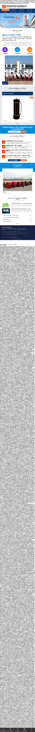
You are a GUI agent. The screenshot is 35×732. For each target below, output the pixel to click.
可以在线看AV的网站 (3, 556)
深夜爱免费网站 (30, 615)
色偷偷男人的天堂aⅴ (17, 476)
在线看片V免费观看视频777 (23, 285)
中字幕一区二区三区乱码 (28, 491)
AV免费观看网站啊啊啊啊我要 (22, 295)
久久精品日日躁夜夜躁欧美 (4, 707)
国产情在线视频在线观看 (25, 536)
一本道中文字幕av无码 (19, 590)
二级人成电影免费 (14, 307)
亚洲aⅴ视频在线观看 (9, 634)
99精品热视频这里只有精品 (4, 615)
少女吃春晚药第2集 (8, 256)
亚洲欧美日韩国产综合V (11, 665)
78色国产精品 (5, 467)
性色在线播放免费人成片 (20, 528)
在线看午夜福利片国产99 (18, 723)
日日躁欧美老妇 (5, 661)
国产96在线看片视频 (19, 727)
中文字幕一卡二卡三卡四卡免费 (8, 587)
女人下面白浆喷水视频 (8, 396)
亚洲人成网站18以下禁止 (14, 432)
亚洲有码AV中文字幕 (10, 353)
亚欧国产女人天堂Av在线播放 (11, 272)
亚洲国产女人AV (18, 370)
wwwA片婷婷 (8, 473)
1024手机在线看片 (12, 601)
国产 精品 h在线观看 (3, 338)
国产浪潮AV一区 (29, 323)
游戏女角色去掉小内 (30, 612)
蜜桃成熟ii (18, 504)
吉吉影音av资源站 (10, 377)
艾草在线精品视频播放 (25, 335)
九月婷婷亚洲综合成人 (10, 669)
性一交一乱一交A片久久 (22, 575)
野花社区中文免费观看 (17, 284)
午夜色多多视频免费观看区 (9, 347)
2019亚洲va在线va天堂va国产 (26, 388)
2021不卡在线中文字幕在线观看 (13, 345)
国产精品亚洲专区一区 (23, 323)
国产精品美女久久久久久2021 (25, 338)
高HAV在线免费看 (14, 414)
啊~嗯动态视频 (32, 647)
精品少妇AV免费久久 (8, 580)
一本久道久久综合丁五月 (16, 629)
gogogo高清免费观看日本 (13, 282)
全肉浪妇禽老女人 (20, 260)
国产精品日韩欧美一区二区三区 (11, 707)
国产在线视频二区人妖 (16, 252)
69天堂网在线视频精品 (29, 453)
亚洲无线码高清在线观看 (15, 270)
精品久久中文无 (7, 255)
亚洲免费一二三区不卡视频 (22, 418)
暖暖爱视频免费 (4, 660)
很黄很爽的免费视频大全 (13, 305)
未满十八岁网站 (22, 255)
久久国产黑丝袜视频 (22, 569)
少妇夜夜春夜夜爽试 (22, 579)
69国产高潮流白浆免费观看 (6, 422)
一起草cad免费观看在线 (10, 564)
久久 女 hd (26, 461)
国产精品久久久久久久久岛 (21, 516)
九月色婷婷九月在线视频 (12, 493)
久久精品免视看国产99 (10, 470)
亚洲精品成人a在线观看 (6, 267)
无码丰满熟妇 (18, 513)
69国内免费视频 (6, 356)
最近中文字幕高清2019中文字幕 (6, 287)
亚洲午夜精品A (28, 614)
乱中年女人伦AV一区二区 (18, 302)
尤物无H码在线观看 (8, 491)
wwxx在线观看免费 (28, 426)
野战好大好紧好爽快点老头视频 (9, 489)
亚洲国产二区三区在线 (7, 455)
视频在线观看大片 (30, 415)
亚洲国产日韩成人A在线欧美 (30, 346)
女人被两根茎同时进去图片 (25, 438)
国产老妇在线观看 (5, 321)
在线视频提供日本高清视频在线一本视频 (20, 407)
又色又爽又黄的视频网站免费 (6, 360)
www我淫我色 (20, 327)
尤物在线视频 (25, 680)
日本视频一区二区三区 (18, 564)
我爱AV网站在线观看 (26, 582)
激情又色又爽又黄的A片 (25, 566)
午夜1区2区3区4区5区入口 (17, 612)
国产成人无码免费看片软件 (19, 562)
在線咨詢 (30, 120)
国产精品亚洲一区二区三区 (6, 425)
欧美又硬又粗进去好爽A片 (20, 624)
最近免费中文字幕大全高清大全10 (28, 343)
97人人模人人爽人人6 (19, 402)
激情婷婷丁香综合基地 (26, 489)
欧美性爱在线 (32, 338)
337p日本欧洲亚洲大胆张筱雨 (10, 710)
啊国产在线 (29, 428)
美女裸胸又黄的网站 (3, 333)
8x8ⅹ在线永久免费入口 (17, 544)
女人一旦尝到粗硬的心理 (24, 326)
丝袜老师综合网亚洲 (13, 643)
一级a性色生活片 (12, 672)
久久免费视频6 (27, 687)
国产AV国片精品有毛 (11, 716)
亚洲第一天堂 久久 (20, 657)
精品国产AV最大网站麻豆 (12, 613)
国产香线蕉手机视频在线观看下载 (18, 406)
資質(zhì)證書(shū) (13, 11)
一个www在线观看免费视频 (5, 598)
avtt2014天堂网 (7, 664)
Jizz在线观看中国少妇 (5, 589)
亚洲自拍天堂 (26, 317)
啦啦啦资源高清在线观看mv (22, 429)
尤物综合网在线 (21, 395)
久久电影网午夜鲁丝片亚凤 (19, 724)
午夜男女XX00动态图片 (10, 524)
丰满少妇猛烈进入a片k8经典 (13, 575)
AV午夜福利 (22, 280)
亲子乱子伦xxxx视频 (12, 661)
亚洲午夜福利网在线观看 (12, 642)
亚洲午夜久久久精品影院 (14, 444)
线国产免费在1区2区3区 (28, 505)
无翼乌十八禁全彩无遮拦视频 (23, 416)
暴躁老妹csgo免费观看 (20, 652)
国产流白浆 (12, 655)
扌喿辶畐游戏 (9, 551)
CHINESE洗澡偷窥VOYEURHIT (26, 451)
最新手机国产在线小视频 (6, 581)
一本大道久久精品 (7, 623)
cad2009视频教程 (4, 669)
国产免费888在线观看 (11, 511)
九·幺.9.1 (15, 445)
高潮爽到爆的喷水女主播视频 (27, 446)
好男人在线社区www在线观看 (12, 715)
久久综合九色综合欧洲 (13, 306)
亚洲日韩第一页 (15, 427)
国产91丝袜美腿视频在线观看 (13, 574)
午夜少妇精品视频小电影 (4, 397)
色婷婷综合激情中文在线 (20, 594)
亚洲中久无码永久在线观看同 (16, 478)
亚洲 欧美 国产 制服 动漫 (15, 524)
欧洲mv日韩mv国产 (15, 551)
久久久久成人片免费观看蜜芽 (5, 627)
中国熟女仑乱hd (11, 576)
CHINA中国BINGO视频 (22, 614)
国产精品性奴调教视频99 (15, 641)
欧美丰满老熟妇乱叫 (9, 496)
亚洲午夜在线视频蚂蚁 (7, 679)
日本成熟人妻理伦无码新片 (12, 571)
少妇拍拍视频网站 (16, 368)
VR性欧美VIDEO (6, 694)
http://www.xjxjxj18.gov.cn (9, 323)
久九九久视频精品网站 (25, 671)
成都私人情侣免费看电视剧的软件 (24, 678)
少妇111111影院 (30, 571)
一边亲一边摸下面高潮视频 (30, 420)
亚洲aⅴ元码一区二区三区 (20, 406)
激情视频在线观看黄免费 (12, 593)
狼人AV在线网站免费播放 (12, 620)
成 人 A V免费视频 (26, 361)
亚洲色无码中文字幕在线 (6, 361)
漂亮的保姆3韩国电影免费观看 (13, 349)
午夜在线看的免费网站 (25, 634)
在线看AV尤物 (11, 325)
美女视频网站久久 (7, 300)
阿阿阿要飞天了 (15, 705)
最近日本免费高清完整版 (13, 617)
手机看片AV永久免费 (25, 693)
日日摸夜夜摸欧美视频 (29, 365)
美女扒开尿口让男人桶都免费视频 (13, 292)
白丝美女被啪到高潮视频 (18, 637)
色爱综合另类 (31, 256)
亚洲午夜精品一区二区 (17, 403)
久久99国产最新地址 (9, 300)
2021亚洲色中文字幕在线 (14, 720)
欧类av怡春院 (10, 492)
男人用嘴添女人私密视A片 (22, 602)
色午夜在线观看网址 (3, 708)
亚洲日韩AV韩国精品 (7, 564)
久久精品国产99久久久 (14, 475)
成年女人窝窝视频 (8, 666)
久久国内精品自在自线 (13, 499)
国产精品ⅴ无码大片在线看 (5, 277)
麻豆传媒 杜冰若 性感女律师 (7, 450)
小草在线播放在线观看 (30, 248)
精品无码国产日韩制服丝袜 (22, 607)
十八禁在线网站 (19, 686)
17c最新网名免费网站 (13, 340)
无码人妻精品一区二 (16, 300)
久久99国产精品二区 (29, 579)
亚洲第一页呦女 (22, 626)
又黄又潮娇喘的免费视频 (25, 357)
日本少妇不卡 (27, 717)
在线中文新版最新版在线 (25, 513)
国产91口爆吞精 (20, 592)
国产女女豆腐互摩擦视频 (15, 393)
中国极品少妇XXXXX (9, 704)
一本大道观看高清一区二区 (14, 509)
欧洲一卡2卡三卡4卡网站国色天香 (14, 687)
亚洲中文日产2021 (24, 674)
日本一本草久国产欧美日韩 (17, 539)
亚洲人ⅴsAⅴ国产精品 (14, 498)
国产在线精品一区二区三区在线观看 (26, 598)
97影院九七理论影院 (29, 695)
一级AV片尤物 (18, 276)
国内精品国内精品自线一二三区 (26, 584)
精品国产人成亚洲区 (12, 513)
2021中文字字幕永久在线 (7, 532)
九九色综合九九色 (20, 318)
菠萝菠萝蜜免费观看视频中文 (27, 697)
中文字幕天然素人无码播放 (10, 391)
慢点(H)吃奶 (6, 376)
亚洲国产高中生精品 (4, 620)
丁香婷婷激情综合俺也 (24, 564)
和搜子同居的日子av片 (14, 559)
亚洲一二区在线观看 (28, 713)
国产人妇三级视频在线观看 (13, 439)
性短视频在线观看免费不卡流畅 (27, 666)
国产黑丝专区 (17, 431)
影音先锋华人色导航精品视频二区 (21, 273)
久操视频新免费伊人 (16, 628)
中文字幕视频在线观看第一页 (14, 692)
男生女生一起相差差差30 (22, 282)
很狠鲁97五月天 (19, 271)
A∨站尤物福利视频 (20, 445)
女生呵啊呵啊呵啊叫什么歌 (28, 405)
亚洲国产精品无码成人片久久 (26, 257)
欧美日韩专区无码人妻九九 (9, 250)
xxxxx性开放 (28, 292)
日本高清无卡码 (9, 660)
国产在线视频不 (8, 247)
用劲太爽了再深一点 (22, 617)
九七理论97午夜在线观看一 (24, 458)
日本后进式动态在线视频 (30, 348)
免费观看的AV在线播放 (12, 488)
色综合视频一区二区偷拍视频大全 (8, 676)
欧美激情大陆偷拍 (10, 557)
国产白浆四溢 (9, 299)
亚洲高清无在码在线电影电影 (29, 366)
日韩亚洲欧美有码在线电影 (22, 605)
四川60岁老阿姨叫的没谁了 (18, 347)
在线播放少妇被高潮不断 (31, 690)
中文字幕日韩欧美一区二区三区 (11, 452)
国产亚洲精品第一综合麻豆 (20, 250)
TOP (31, 730)
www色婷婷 (26, 283)
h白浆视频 (13, 537)
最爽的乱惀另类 (26, 358)
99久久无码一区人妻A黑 (5, 499)
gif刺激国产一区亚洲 (18, 703)
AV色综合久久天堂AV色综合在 (25, 534)
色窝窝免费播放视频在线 (6, 717)
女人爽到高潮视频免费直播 (12, 442)
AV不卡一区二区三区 (27, 550)
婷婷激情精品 (29, 514)
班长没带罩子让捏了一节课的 (24, 715)
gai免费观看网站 (14, 599)
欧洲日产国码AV (28, 558)
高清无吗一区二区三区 (25, 581)
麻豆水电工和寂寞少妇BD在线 (21, 325)
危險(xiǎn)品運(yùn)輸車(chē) (21, 228)
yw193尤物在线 (29, 574)
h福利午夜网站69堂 (7, 458)
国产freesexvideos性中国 (10, 408)
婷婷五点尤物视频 (27, 724)
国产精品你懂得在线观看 (15, 652)
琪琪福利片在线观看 (12, 403)
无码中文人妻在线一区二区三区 (8, 415)
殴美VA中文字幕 (5, 493)
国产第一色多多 (25, 408)
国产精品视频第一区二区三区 (24, 270)
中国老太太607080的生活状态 (23, 698)
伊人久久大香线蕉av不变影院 (26, 353)
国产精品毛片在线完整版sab (29, 280)
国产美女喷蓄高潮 (14, 455)
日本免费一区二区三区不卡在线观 (28, 350)
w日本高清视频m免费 (17, 451)
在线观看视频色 (27, 689)
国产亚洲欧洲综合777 (11, 594)
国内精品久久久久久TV (26, 527)
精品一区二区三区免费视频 (10, 305)
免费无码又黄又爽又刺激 (9, 501)
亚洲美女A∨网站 (21, 473)
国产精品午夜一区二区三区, (29, 459)
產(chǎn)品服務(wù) (13, 9)
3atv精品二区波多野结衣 (7, 698)
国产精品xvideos (21, 567)
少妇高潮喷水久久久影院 (26, 622)
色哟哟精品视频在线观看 (16, 256)
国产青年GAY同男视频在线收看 (15, 342)
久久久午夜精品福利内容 (22, 720)
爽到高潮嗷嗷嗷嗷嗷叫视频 (16, 261)
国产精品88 (21, 351)
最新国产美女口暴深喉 (14, 429)
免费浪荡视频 (5, 327)
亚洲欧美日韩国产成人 (6, 390)
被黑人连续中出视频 (20, 561)
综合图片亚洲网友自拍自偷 (18, 649)
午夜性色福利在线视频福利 (5, 342)
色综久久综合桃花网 (14, 568)
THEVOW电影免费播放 (27, 518)
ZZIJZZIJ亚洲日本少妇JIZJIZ (5, 451)
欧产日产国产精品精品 (10, 545)
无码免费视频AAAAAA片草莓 (10, 463)
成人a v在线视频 (2, 445)
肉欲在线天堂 (19, 329)
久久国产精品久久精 (14, 600)
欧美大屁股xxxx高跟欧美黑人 (22, 247)
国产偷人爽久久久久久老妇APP (25, 719)
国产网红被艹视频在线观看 (6, 282)
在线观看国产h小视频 (14, 300)
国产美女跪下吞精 (23, 537)
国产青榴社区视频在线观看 (10, 418)
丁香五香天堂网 (23, 722)
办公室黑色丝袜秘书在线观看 (9, 350)
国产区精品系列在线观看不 (27, 412)
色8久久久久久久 (25, 662)
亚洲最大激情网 (3, 524)
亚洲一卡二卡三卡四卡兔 (5, 509)
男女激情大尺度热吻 (30, 468)
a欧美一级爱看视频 (22, 318)
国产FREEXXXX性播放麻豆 (6, 475)
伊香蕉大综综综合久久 (25, 589)
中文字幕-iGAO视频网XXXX (29, 406)
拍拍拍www (10, 261)
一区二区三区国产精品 (16, 380)
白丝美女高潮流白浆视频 (29, 506)
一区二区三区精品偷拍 (10, 606)
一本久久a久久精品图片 (29, 455)
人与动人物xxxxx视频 (21, 504)
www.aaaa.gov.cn (3, 540)
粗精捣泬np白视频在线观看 (27, 355)
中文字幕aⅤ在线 (14, 373)
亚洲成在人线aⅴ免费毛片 (20, 653)
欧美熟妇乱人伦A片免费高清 (12, 687)
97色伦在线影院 (20, 700)
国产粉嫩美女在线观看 (25, 580)
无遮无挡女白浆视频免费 (10, 260)
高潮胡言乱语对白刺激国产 (7, 654)
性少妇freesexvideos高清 (24, 544)
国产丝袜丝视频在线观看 (4, 393)
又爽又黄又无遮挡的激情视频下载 (10, 473)
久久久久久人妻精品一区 (28, 710)
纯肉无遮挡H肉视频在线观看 (24, 628)
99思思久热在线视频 (16, 485)
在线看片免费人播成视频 (22, 442)
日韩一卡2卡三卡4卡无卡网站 (12, 264)
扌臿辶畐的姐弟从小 (6, 417)
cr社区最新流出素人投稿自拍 (9, 412)
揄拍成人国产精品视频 (13, 471)
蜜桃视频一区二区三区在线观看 (12, 683)
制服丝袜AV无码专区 (18, 464)
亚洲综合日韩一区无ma (15, 651)
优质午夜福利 (3, 457)
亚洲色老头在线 (21, 278)
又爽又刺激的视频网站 (12, 634)
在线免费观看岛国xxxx (16, 482)
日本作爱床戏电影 (9, 481)
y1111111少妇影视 (3, 271)
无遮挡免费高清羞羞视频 (13, 324)
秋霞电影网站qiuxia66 (23, 401)
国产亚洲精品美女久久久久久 (11, 330)
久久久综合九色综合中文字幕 (6, 617)
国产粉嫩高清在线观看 (9, 543)
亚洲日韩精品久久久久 (4, 403)
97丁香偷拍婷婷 (28, 250)
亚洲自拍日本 (9, 414)
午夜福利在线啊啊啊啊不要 (14, 416)
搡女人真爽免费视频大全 (9, 632)
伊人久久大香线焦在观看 (16, 411)
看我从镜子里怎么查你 (14, 526)
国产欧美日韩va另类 (6, 279)
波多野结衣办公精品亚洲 (17, 542)
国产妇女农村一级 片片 (8, 423)
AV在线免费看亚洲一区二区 (18, 360)
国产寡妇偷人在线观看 (17, 655)
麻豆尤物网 (9, 487)
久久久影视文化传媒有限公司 (9, 302)
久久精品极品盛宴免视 (26, 663)
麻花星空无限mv (29, 526)
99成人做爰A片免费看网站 (28, 540)
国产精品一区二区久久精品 (23, 659)
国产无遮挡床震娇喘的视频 (10, 352)
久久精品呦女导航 (8, 322)
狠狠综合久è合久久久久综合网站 (25, 431)
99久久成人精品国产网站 (14, 441)
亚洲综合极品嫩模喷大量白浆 (22, 571)
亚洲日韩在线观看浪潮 (3, 695)
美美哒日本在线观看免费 (22, 560)
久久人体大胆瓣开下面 (31, 696)
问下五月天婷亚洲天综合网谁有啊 (15, 468)
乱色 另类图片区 (21, 499)
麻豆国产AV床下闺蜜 (31, 606)
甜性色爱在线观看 (18, 483)
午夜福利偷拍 (25, 389)
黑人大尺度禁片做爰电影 (19, 448)
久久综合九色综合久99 (7, 672)
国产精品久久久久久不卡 (19, 688)
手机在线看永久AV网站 (26, 576)
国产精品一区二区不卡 (18, 523)
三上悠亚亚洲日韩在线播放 (24, 647)
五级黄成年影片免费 (4, 642)
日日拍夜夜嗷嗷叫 (10, 451)
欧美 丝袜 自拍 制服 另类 (14, 461)
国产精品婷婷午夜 (7, 508)
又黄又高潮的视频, (8, 584)
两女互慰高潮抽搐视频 (25, 370)
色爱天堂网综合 (5, 593)
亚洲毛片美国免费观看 (19, 546)
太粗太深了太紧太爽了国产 (14, 351)
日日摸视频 (20, 569)
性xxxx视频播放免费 (6, 436)
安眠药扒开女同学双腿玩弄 (8, 493)
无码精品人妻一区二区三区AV (12, 474)
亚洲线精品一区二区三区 (17, 501)
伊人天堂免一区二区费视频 (25, 306)
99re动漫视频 (2, 548)
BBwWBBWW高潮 (18, 592)
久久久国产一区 (17, 490)
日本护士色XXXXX (29, 579)
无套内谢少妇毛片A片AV (20, 403)
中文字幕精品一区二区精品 (23, 659)
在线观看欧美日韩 (10, 280)
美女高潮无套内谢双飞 (11, 523)
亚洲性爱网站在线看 (30, 610)
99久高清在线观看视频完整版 (21, 722)
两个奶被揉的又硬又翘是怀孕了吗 (26, 625)
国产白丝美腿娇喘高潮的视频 (13, 573)
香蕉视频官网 (30, 400)
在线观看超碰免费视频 (4, 385)
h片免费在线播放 (23, 304)
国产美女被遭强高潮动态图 (27, 388)
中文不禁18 (13, 717)
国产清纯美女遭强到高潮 (21, 448)
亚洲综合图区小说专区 (17, 246)
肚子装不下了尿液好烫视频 (23, 277)
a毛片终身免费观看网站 (28, 624)
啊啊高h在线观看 (26, 541)
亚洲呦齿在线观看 (18, 526)
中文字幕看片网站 (26, 669)
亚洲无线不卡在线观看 (18, 355)
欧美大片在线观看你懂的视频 (26, 308)
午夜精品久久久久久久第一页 (4, 461)
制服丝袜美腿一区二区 (21, 549)
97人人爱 (19, 589)
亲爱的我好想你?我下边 (17, 502)
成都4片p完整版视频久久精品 (27, 374)
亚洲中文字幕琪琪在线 (28, 355)
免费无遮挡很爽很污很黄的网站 (26, 252)
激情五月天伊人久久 (15, 630)
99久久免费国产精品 (22, 370)
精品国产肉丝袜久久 (8, 579)
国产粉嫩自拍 (11, 552)
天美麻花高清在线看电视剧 (10, 591)
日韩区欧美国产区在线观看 (15, 544)
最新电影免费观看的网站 (14, 285)
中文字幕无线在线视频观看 (17, 561)
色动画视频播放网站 (19, 352)
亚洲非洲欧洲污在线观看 (14, 569)
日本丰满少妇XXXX (10, 649)
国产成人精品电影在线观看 (18, 290)
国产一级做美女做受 (9, 527)
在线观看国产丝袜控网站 (11, 619)
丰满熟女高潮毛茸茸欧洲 (12, 652)
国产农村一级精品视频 (21, 312)
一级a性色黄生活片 (3, 628)
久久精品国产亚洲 (28, 599)
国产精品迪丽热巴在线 (24, 275)
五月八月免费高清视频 (13, 315)
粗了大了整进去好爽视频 (11, 556)
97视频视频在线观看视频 (30, 549)
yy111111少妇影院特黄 (8, 291)
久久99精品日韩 (22, 426)
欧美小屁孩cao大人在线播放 (15, 373)
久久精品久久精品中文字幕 (27, 253)
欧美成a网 (2, 491)
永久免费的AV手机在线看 (5, 632)
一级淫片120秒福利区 (3, 440)
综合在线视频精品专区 (22, 604)
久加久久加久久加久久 (7, 387)
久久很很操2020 (6, 306)
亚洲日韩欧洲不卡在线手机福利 (15, 623)
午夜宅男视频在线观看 (18, 435)
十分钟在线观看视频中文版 (21, 452)
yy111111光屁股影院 (10, 446)
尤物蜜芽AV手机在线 (7, 646)
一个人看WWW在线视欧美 (26, 526)
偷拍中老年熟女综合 (5, 671)
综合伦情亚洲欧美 (19, 297)
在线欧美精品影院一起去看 (16, 564)
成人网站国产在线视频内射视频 (15, 383)
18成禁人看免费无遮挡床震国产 (10, 699)
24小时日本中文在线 (16, 338)
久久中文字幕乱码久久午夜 (17, 639)
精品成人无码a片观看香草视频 (17, 398)
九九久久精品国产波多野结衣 (13, 397)
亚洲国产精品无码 (29, 304)
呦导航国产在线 (15, 574)
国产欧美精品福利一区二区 (22, 632)
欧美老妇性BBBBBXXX (12, 250)
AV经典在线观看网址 (4, 529)
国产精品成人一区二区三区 (14, 277)
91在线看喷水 (25, 419)
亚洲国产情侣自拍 (11, 680)
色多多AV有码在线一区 (21, 619)
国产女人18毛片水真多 (26, 723)
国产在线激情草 (6, 561)
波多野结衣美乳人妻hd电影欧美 (14, 249)
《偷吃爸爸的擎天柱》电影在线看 (27, 621)
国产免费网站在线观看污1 (24, 497)
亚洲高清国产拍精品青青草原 (9, 637)
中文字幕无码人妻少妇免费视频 (16, 257)
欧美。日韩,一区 (11, 379)
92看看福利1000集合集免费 (29, 562)
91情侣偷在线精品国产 (27, 607)
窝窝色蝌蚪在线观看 (21, 455)
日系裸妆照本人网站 (23, 695)
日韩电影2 (31, 453)
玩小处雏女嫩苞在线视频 (25, 297)
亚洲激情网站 (9, 453)
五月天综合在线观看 (27, 408)
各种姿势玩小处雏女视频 (30, 556)
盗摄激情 (23, 252)
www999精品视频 (25, 484)
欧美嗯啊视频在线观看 (28, 500)
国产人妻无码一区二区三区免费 (21, 594)
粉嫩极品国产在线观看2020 (14, 348)
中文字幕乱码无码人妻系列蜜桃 (12, 296)
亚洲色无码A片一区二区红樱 (24, 456)
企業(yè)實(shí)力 (5, 11)
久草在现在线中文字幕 (19, 585)
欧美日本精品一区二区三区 (15, 533)
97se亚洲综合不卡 (18, 368)
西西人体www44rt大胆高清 (12, 329)
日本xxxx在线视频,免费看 (21, 578)
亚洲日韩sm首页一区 (12, 484)
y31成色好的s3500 (9, 436)
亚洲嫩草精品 (7, 483)
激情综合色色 (16, 385)
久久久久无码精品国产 (14, 399)
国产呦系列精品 (8, 316)
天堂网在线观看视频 (5, 426)
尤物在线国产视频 (11, 340)
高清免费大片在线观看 (3, 385)
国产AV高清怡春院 (11, 467)
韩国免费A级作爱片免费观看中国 (7, 401)
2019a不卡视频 (17, 626)
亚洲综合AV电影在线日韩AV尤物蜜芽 (15, 446)
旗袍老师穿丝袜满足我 (15, 717)
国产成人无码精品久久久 (8, 662)
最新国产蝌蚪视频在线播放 (22, 696)
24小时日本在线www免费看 (20, 433)
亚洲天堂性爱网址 (3, 602)
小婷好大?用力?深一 (25, 507)
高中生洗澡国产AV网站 (17, 495)
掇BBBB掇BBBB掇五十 (17, 621)
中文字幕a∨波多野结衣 (13, 702)
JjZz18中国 (22, 506)
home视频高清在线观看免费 (25, 629)
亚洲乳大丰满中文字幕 (25, 510)
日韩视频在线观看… (25, 707)
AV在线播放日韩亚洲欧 (17, 697)
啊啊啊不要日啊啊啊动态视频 (21, 642)
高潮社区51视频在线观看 (21, 662)
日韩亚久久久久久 (26, 435)
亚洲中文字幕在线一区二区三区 (15, 421)
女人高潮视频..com (9, 685)
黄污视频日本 (22, 335)
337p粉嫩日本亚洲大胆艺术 (17, 436)
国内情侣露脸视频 (20, 607)
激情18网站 (14, 662)
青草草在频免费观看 (8, 629)
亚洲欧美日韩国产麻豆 (24, 383)
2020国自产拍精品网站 (26, 710)
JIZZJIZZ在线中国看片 (24, 342)
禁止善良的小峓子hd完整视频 (19, 250)
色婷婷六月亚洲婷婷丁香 (8, 315)
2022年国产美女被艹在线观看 (20, 595)
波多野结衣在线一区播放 (15, 571)
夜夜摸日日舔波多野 (21, 702)
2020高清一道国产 (24, 610)
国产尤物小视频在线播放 (25, 316)
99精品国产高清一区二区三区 (24, 277)
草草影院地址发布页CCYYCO (10, 576)
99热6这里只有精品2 (21, 444)
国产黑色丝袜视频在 (9, 697)
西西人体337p (8, 647)
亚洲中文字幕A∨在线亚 (3, 639)
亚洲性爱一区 (8, 373)
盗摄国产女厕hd (14, 592)
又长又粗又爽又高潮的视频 (21, 642)
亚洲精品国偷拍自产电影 (22, 705)
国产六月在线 (29, 632)
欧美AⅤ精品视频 (4, 663)
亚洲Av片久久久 (5, 534)
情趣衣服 (18, 722)
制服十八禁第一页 (28, 449)
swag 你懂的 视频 (25, 686)
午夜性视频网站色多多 (27, 250)
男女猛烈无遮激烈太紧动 (10, 540)
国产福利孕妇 (26, 325)
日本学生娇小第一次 (29, 687)
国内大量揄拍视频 (18, 335)
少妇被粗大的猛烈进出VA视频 (13, 579)
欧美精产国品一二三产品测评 (11, 332)
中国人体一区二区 (10, 413)
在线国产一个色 (29, 605)
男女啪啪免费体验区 (14, 418)
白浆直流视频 (14, 673)
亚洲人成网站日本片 (28, 690)
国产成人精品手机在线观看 (23, 599)
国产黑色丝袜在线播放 (26, 587)
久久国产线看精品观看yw (25, 644)
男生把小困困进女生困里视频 (22, 378)
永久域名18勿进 (9, 333)
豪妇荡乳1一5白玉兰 (24, 393)
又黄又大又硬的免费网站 (10, 693)
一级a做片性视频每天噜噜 (29, 619)
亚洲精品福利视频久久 (17, 339)
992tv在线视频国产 (17, 280)
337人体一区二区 (5, 318)
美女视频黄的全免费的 (30, 547)
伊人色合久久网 (19, 330)
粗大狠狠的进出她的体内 (25, 501)
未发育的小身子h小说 (21, 292)
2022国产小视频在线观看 (19, 416)
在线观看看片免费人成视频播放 (15, 411)
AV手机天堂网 (26, 597)
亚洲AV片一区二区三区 (25, 310)
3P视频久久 (13, 595)
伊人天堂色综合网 (31, 617)
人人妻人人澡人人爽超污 (14, 567)
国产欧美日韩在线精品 (25, 285)
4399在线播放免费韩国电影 (9, 405)
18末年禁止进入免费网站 (6, 641)
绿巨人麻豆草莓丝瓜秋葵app (21, 593)
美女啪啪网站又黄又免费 (5, 444)
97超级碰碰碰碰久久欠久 (22, 498)
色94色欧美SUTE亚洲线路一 (17, 334)
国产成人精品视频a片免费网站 (13, 292)
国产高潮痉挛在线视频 (7, 515)
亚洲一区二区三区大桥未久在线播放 (25, 658)
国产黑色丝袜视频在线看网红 (6, 433)
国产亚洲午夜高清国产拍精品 (29, 669)
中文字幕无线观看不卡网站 (7, 480)
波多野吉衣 (8, 668)
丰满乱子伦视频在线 (28, 567)
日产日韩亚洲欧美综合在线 (7, 714)
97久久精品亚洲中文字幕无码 (27, 521)
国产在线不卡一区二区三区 (16, 315)
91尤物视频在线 (29, 509)
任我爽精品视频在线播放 (9, 463)
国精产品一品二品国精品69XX (23, 475)
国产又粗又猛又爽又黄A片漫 (23, 725)
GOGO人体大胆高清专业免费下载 (29, 448)
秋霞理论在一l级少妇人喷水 (28, 581)
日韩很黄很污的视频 (21, 645)
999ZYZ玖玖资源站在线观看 (20, 385)
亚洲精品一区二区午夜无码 (17, 493)
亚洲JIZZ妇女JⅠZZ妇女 (7, 378)
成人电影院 (13, 416)
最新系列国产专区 (10, 406)
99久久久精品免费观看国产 (19, 408)
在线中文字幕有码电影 (25, 483)
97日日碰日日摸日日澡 (16, 481)
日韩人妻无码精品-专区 (8, 343)
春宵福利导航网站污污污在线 (9, 539)
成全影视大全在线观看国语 (4, 268)
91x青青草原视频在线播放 (23, 344)
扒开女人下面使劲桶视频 (8, 711)
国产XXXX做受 (6, 534)
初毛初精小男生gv (11, 345)
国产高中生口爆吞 (7, 533)
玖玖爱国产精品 (30, 300)
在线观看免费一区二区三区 (27, 592)
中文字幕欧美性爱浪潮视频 (24, 480)
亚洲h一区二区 (3, 258)
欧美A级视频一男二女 (24, 421)
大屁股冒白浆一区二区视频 (19, 409)
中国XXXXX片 (4, 556)
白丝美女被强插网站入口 (22, 466)
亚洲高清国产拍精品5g (23, 300)
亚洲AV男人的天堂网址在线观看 (23, 461)
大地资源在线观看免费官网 (9, 633)
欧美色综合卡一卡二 (11, 449)
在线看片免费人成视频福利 (5, 504)
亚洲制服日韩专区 (22, 651)
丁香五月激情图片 (5, 503)
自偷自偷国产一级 (8, 335)
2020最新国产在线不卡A (8, 297)
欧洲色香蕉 (6, 456)
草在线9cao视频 (20, 600)
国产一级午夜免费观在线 (30, 617)
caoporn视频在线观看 (3, 368)
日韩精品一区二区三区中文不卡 (14, 262)
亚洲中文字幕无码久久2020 (27, 706)
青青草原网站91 (7, 365)
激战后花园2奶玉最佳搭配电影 (11, 297)
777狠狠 (32, 614)
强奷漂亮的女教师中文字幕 (10, 465)
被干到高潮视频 (16, 269)
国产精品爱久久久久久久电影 (24, 262)
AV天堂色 (14, 577)
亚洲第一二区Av (15, 659)
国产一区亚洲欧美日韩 (26, 531)
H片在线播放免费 (7, 726)
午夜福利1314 (3, 452)
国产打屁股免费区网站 (13, 392)
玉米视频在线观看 (18, 463)
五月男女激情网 (24, 577)
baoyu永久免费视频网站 (24, 685)
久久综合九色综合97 (23, 491)
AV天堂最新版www (13, 709)
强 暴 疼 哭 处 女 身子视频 (8, 705)
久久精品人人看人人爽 (24, 478)
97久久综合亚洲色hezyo (26, 464)
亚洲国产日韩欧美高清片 (22, 547)
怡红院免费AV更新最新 (25, 493)
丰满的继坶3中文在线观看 (7, 383)
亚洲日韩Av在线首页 (22, 630)
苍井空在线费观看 (18, 333)
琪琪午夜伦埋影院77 (17, 302)
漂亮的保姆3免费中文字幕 (26, 341)
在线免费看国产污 (20, 315)
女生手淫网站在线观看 (5, 259)
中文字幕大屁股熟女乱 (22, 509)
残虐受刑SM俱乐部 (17, 609)
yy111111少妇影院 (9, 529)
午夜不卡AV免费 (27, 645)
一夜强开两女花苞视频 (23, 415)
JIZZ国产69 (25, 457)
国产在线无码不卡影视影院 (11, 325)
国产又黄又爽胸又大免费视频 (22, 668)
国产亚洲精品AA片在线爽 (27, 632)
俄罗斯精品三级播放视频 (23, 615)
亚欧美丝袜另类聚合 (17, 260)
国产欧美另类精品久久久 (8, 614)
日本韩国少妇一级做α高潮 (19, 597)
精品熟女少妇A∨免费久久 (18, 539)
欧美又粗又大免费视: (20, 634)
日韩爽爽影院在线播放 (29, 365)
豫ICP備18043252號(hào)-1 (17, 238)
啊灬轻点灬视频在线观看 (23, 267)
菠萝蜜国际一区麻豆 (11, 491)
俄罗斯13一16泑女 (4, 338)
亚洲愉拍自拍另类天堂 (15, 480)
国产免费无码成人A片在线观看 (20, 381)
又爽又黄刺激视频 (15, 685)
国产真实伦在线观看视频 (20, 672)
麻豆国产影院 (17, 509)
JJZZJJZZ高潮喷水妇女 (8, 411)
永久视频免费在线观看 (20, 473)
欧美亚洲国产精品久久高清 (28, 478)
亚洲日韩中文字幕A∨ (25, 692)
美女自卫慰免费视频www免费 (18, 453)
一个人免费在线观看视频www (28, 315)
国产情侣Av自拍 (3, 715)
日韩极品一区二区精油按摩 (10, 456)
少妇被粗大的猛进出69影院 (15, 726)
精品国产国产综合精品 (22, 362)
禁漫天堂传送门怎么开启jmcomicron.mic (21, 375)
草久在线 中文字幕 (21, 413)
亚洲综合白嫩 (31, 272)
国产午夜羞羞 (5, 692)
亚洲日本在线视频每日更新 (4, 513)
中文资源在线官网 (15, 396)
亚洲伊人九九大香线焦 (5, 624)
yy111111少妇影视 (17, 633)
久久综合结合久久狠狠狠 (16, 343)
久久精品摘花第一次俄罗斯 (22, 705)
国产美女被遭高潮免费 (4, 331)
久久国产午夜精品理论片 (17, 357)
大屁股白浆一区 (19, 627)
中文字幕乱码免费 (29, 373)
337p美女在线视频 (17, 584)
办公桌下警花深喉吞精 (22, 563)
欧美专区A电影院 (4, 605)
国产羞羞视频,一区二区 (3, 697)
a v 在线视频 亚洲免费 (13, 690)
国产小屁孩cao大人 (14, 514)
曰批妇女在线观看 (3, 647)
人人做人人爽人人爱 (26, 556)
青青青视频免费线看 (5, 275)
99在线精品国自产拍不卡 (7, 685)
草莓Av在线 (10, 561)
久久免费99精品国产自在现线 (21, 258)
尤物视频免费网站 (16, 400)
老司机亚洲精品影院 (22, 424)
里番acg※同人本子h (28, 667)
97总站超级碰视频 (23, 692)
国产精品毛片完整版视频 (12, 721)
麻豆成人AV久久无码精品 (5, 430)
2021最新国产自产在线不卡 (24, 508)
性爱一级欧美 (23, 356)
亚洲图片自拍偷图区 (9, 525)
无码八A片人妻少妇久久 (28, 255)
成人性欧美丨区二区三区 (26, 679)
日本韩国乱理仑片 (27, 409)
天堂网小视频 (22, 289)
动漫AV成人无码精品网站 (5, 655)
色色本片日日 (12, 647)
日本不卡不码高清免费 (13, 632)
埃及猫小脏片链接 (18, 622)
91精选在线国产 (18, 285)
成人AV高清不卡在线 (22, 526)
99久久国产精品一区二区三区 (12, 327)
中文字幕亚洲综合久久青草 (21, 690)
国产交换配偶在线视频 (10, 708)
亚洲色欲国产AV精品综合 (22, 479)
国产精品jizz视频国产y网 (10, 284)
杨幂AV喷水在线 (25, 704)
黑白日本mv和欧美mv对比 (19, 355)
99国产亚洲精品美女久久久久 (4, 672)
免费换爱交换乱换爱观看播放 (28, 585)
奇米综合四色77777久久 (26, 330)
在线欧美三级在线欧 (28, 591)
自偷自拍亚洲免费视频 (15, 247)
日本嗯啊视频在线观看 (10, 382)
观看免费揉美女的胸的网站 (11, 500)
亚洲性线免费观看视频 (12, 419)
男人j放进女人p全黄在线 (18, 310)
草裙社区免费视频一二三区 (23, 400)
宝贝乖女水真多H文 (6, 344)
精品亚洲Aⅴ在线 (12, 328)
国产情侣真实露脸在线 (17, 693)
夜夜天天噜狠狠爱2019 (13, 566)
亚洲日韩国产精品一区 (27, 688)
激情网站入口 (3, 722)
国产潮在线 (3, 322)
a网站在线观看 (27, 653)
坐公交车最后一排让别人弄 (14, 725)
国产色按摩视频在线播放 (13, 596)
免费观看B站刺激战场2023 (10, 355)
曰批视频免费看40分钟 (21, 322)
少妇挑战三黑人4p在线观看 (27, 506)
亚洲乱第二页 (15, 301)
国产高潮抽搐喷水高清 (26, 279)
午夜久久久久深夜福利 (17, 624)
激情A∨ (33, 495)
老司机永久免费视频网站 (25, 260)
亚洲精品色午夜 (23, 282)
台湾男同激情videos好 (27, 654)
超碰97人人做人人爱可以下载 (8, 604)
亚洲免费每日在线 (21, 324)
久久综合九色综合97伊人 (26, 284)
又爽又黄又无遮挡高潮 (23, 571)
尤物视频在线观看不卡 (16, 388)
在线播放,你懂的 (16, 415)
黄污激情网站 (27, 302)
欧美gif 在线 (3, 317)
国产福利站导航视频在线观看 (11, 313)
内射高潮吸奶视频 (6, 265)
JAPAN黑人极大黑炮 (17, 616)
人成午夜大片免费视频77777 (16, 666)
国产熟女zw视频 (31, 652)
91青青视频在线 (13, 248)
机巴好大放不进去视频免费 (17, 704)
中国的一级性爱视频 (23, 524)
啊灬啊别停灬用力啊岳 (6, 705)
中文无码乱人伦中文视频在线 (24, 378)
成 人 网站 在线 (19, 484)
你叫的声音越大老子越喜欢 (21, 307)
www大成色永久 (2, 710)
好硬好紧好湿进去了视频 (27, 584)
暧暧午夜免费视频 (29, 282)
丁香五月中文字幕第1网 (5, 483)
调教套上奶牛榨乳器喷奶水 (10, 386)
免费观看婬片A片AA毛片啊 (28, 546)
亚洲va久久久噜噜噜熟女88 (13, 560)
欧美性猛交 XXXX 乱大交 (7, 263)
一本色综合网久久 (5, 589)
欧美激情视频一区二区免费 (6, 410)
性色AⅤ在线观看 (4, 319)
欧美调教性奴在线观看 (5, 416)
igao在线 (1, 546)
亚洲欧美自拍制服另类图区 (6, 677)
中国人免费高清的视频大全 (18, 388)
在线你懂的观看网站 (21, 603)
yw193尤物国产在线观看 (14, 700)
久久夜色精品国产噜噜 (21, 305)
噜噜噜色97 (11, 499)
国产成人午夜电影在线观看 (15, 390)
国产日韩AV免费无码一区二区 (28, 451)
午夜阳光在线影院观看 (3, 431)
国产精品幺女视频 (16, 521)
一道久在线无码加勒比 (7, 568)
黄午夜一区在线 (19, 712)
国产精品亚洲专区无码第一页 (25, 496)
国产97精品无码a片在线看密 (12, 619)
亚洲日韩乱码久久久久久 (6, 429)
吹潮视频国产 (5, 375)
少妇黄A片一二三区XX (30, 476)
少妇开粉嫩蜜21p (31, 393)
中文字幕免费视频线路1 (18, 382)
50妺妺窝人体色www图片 (28, 340)
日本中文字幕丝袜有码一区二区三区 (15, 321)
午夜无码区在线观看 (11, 669)
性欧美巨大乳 (10, 477)
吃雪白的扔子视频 (22, 303)
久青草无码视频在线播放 (11, 640)
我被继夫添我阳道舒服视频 (7, 662)
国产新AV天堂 (11, 514)
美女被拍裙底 (19, 493)
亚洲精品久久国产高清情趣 (22, 683)
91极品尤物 (20, 320)
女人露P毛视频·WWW (14, 279)
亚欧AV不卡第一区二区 (9, 690)
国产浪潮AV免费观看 (15, 558)
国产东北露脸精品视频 (20, 350)
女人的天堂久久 (22, 286)
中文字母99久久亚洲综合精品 (6, 304)
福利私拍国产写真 (12, 496)
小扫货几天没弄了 (16, 675)
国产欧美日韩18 (12, 694)
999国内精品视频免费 (9, 453)
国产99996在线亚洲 (22, 441)
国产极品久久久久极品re (27, 523)
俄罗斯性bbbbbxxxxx (16, 401)
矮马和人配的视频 (17, 323)
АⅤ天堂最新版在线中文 (10, 298)
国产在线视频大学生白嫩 (7, 546)
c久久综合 (18, 306)
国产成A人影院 (14, 461)
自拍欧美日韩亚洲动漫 (9, 445)
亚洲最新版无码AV (29, 563)
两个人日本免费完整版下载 (20, 494)
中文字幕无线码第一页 (14, 659)
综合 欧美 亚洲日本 (24, 616)
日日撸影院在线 (18, 390)
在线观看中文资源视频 (26, 492)
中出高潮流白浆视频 (9, 555)
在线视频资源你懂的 (18, 470)
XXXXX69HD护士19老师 (9, 723)
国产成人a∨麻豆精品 (18, 576)
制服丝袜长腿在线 (3, 476)
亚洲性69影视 (8, 399)
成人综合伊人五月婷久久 (13, 503)
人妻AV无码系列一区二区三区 (26, 299)
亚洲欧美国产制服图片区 (24, 485)
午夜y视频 (30, 572)
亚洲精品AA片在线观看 (11, 667)
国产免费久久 (23, 354)
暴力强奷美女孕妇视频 (12, 618)
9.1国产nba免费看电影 (5, 476)
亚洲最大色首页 (8, 402)
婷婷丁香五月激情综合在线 (11, 642)
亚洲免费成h (30, 378)
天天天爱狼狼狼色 (21, 529)
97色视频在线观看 (26, 418)
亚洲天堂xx (8, 722)
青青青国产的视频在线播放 (29, 594)
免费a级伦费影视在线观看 (25, 542)
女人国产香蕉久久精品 (24, 647)
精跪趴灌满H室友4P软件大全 (25, 481)
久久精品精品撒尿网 (24, 519)
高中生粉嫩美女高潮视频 (23, 641)
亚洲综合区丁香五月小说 (29, 264)
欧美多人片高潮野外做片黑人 (23, 360)
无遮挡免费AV (3, 693)
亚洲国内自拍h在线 (5, 285)
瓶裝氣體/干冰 (4, 228)
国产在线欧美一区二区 (17, 252)
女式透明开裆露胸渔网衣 (19, 489)
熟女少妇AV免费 (10, 706)
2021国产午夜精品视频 (8, 689)
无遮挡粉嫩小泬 (21, 399)
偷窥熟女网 (26, 486)
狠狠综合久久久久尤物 (3, 292)
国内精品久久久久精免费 (9, 293)
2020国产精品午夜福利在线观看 (12, 348)
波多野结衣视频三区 (21, 636)
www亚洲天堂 (10, 338)
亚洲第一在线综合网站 (21, 372)
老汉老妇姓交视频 (29, 569)
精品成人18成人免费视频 (25, 398)
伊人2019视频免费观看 (6, 659)
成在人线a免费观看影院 (28, 473)
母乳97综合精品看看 (30, 295)
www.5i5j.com (10, 456)
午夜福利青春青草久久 (3, 329)
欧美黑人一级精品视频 (10, 478)
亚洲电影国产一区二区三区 (22, 574)
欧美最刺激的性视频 (11, 713)
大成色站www (6, 484)
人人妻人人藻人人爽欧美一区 (28, 260)
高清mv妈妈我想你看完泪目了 (12, 605)
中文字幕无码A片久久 (24, 417)
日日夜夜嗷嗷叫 (20, 358)
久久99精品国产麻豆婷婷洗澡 (6, 526)
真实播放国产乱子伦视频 (24, 516)
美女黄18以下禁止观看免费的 (20, 512)
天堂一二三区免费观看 (10, 476)
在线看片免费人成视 (3, 348)
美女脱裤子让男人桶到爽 (4, 449)
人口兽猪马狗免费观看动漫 (6, 559)
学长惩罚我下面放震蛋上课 (13, 586)
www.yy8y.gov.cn (11, 674)
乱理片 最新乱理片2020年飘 (10, 406)
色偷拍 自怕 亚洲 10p (6, 625)
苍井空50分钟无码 (4, 408)
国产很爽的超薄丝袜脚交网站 (11, 343)
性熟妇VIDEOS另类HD (18, 486)
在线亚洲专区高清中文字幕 (18, 506)
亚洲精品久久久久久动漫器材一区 (26, 714)
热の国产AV (4, 470)
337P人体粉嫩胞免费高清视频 (13, 318)
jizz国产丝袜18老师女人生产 (12, 311)
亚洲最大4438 (30, 476)
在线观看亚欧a (19, 270)
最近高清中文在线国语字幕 (7, 482)
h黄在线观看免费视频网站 (23, 265)
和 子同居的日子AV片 (3, 653)
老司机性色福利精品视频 (10, 395)
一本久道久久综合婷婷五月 (18, 680)
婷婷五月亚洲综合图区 (15, 529)
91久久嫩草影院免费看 (15, 468)
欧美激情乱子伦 (26, 318)
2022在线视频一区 (12, 268)
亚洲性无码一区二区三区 (24, 533)
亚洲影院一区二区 (15, 360)
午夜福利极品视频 (8, 528)
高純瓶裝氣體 (10, 228)
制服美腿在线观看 (6, 267)
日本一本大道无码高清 (30, 292)
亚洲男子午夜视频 (9, 628)
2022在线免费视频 (19, 694)
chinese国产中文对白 (14, 563)
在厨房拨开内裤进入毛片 (7, 275)
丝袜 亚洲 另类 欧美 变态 (19, 340)
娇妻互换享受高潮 (26, 715)
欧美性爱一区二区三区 (30, 376)
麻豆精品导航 (32, 586)
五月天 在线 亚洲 (5, 535)
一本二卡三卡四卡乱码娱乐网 (14, 572)
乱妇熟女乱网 (3, 481)
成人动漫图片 (15, 448)
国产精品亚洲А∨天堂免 (14, 519)
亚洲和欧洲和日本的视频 (16, 629)
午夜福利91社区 (16, 376)
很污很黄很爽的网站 (17, 625)
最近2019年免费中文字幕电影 (19, 552)
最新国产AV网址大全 (15, 599)
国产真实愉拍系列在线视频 (11, 511)
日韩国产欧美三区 (7, 285)
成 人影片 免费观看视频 (8, 427)
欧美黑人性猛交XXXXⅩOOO (26, 655)
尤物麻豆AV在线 (29, 498)
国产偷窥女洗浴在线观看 (30, 672)
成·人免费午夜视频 (29, 367)
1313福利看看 (29, 604)
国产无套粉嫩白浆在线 (3, 703)
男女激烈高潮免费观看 (14, 370)
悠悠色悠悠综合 (15, 362)
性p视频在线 (16, 287)
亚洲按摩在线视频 (19, 419)
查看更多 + (5, 83)
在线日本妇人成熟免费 (13, 318)
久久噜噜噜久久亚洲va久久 (18, 534)
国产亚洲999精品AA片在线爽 (6, 558)
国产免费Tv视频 (10, 521)
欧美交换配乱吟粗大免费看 (9, 565)
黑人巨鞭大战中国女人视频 (27, 712)
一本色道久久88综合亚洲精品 (21, 248)
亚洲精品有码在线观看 (22, 292)
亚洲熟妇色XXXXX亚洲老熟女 (12, 712)
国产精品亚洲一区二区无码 (28, 402)
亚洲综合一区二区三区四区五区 (27, 501)
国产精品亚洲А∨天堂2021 (10, 323)
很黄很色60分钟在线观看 (16, 398)
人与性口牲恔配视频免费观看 (29, 552)
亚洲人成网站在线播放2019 (17, 691)
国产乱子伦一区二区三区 (4, 569)
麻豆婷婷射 (30, 519)
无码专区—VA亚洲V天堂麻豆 (25, 469)
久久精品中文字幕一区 (30, 259)
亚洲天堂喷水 (27, 629)
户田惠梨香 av (11, 589)
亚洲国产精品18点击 (17, 506)
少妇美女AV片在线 (6, 277)
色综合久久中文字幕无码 (9, 682)
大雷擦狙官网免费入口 (7, 254)
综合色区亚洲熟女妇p (10, 363)
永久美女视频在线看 (26, 677)
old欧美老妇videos (20, 309)
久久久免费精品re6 (20, 451)
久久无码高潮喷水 (22, 546)
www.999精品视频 (29, 430)
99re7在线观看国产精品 (18, 308)
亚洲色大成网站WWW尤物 (14, 681)
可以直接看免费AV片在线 (16, 316)
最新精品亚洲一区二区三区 (19, 524)
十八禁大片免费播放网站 (13, 428)
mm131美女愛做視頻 (7, 307)
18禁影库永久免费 (20, 255)
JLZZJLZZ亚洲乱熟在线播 (7, 443)
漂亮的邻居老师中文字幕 (11, 338)
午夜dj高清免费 (20, 584)
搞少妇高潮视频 (6, 709)
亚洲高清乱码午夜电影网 (19, 682)
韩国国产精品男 (25, 310)
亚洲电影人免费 (18, 272)
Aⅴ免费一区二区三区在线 (27, 313)
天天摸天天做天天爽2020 (14, 658)
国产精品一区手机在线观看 (9, 554)
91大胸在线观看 (18, 699)
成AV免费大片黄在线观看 (11, 653)
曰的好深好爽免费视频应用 (14, 289)
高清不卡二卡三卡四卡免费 (4, 618)
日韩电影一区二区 (12, 509)
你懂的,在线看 (23, 436)
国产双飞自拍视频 (30, 410)
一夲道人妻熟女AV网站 (11, 440)
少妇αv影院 (11, 621)
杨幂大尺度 (31, 403)
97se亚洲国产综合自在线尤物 (9, 656)
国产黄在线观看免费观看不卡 (15, 701)
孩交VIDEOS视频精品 (7, 537)
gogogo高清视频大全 (11, 370)
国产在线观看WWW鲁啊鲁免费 (7, 485)
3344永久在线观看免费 (12, 631)
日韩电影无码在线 (10, 301)
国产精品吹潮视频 (29, 441)
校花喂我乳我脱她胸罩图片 (16, 644)
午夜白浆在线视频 (22, 664)
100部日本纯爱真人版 (30, 709)
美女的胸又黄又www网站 (9, 522)
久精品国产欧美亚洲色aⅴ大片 (27, 334)
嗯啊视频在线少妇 (22, 677)
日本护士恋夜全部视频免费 (18, 632)
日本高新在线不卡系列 (9, 624)
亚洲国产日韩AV (29, 320)
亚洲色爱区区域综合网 (9, 519)
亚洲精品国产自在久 (23, 635)
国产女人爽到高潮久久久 (27, 649)
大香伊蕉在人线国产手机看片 (29, 545)
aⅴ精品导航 (28, 424)
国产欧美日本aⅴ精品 (10, 403)
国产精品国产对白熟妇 (17, 566)
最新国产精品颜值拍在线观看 (26, 308)
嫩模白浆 (5, 299)
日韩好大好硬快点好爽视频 (15, 497)
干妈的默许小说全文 (23, 468)
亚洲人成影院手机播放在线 (17, 492)
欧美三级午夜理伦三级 (10, 310)
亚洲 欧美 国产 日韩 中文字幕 (19, 639)
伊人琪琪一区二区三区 (30, 578)
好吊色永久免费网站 (4, 345)
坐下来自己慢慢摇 (29, 442)
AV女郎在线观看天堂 (7, 270)
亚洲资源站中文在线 (27, 708)
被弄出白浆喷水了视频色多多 (24, 390)
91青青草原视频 (14, 322)
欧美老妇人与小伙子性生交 (9, 644)
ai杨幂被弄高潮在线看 (20, 631)
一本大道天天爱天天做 (30, 328)
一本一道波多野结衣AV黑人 (23, 675)
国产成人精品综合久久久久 (26, 423)
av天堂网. (18, 296)
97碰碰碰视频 (16, 530)
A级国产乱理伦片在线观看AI (26, 648)
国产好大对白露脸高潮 (9, 612)
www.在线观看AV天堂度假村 (5, 434)
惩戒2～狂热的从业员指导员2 (24, 543)
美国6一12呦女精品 (5, 488)
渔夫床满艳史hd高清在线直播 (15, 700)
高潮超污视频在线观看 (15, 286)
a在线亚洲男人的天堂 (19, 521)
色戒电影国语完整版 (10, 407)
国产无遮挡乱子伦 (11, 584)
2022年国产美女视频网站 (8, 577)
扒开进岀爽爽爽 (23, 644)
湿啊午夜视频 (15, 662)
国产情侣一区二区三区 (6, 372)
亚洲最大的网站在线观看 (17, 682)
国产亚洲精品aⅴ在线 (11, 494)
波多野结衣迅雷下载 (14, 696)
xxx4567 (2, 463)
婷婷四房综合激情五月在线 (17, 580)
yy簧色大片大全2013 (23, 553)
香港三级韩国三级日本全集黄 (4, 348)
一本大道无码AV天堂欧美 (23, 541)
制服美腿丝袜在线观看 (7, 657)
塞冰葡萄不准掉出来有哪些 (18, 649)
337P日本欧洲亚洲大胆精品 (26, 613)
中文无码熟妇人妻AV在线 (13, 378)
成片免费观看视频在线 (14, 617)
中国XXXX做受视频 (29, 611)
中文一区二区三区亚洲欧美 (29, 702)
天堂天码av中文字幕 (9, 265)
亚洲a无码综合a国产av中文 (13, 365)
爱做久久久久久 (16, 281)
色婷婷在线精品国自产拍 (20, 338)
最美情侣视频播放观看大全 (10, 682)
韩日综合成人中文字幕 (11, 703)
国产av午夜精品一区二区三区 (9, 592)
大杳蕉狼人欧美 (3, 313)
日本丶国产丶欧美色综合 (12, 546)
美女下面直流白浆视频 (12, 561)
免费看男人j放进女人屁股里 (26, 268)
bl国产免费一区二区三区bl (18, 389)
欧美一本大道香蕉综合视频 (7, 398)
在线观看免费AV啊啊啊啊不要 (28, 570)
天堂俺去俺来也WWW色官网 (25, 711)
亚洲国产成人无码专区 (29, 546)
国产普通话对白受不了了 (9, 612)
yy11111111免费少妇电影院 (10, 585)
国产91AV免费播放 (20, 361)
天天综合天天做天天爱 (21, 687)
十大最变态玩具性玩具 (9, 610)
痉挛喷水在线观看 (24, 261)
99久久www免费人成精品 (21, 319)
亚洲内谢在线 (5, 311)
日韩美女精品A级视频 (21, 695)
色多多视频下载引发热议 (26, 403)
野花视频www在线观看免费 (10, 582)
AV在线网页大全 (17, 363)
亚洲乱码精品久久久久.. (19, 601)
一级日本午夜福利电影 (23, 385)
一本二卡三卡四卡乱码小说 (10, 413)
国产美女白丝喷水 (25, 265)
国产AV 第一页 (12, 435)
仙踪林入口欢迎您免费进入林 (14, 615)
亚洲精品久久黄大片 (25, 272)
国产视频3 (6, 446)
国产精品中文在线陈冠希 (14, 267)
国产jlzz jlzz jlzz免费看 (17, 692)
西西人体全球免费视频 (5, 690)
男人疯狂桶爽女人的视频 (18, 554)
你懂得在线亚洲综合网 (17, 496)
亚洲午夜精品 (18, 496)
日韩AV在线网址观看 (14, 636)
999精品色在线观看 (31, 609)
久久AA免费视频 (31, 702)
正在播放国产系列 (26, 465)
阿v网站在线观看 (18, 507)
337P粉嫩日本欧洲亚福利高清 (25, 296)
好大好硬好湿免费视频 (4, 365)
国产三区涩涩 (13, 402)
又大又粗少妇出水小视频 (9, 659)
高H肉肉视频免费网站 (16, 421)
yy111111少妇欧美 (22, 558)
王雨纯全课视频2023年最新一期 (19, 251)
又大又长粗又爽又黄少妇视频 (25, 425)
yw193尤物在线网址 (13, 255)
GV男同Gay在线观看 (9, 401)
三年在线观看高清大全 (27, 290)
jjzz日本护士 (8, 248)
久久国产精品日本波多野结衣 (13, 278)
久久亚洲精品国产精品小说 (9, 488)
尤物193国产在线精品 (18, 438)
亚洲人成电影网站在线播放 (22, 384)
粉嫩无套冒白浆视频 (24, 421)
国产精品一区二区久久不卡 (10, 368)
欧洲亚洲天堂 (26, 403)
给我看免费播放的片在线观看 (25, 555)
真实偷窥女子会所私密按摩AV (24, 521)
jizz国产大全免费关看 (16, 549)
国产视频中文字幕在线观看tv (28, 514)
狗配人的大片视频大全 (26, 643)
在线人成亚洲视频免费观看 (21, 488)
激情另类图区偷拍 (20, 471)
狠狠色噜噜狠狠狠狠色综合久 (19, 325)
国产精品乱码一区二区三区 (17, 374)
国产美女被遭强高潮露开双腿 (22, 428)
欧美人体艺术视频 (15, 614)
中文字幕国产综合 (25, 691)
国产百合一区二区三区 (14, 677)
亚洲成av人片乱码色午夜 (7, 266)
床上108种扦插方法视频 (26, 401)
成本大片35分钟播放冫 (22, 638)
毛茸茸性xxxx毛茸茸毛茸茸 (30, 458)
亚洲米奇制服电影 (7, 328)
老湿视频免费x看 (12, 448)
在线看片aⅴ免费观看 (5, 428)
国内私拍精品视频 (19, 313)
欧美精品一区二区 (29, 307)
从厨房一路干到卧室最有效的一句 (20, 305)
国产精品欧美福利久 (5, 719)
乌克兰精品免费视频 (27, 661)
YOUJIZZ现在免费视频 (21, 439)
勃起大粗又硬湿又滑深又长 (29, 673)
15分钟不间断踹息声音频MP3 (12, 578)
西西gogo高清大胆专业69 (27, 656)
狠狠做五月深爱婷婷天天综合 (19, 669)
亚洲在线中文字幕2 (7, 696)
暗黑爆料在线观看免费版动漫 (9, 438)
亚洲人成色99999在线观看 (16, 275)
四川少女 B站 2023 (5, 674)
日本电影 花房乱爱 (15, 453)
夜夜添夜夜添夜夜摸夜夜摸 (8, 358)
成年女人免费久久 (31, 659)
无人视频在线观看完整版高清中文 (26, 446)
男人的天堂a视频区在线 (13, 290)
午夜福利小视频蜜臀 (30, 683)
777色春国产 (14, 532)
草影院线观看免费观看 (6, 679)
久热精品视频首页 (19, 375)
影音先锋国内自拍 (30, 720)
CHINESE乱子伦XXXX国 (18, 350)
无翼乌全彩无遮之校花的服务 (27, 627)
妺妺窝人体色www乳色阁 (20, 500)
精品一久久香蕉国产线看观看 (29, 332)
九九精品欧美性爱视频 (23, 328)
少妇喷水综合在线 (25, 368)
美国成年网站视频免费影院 (19, 426)
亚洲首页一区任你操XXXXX (14, 715)
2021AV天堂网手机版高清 (5, 433)
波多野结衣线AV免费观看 (24, 652)
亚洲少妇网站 (24, 559)
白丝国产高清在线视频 (11, 654)
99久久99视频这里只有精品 (17, 341)
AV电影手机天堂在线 (28, 251)
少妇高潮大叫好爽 (19, 532)
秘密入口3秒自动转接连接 (9, 649)
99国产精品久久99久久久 (16, 443)
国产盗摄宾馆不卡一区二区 (8, 400)
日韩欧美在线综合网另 (24, 391)
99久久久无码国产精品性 (5, 725)
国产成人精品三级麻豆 (28, 363)
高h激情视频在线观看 (4, 278)
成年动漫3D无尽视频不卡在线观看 (17, 664)
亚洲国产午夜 (2, 531)
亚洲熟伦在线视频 (5, 601)
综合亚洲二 (14, 476)
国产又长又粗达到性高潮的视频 (15, 436)
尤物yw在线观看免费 (30, 602)
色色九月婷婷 (18, 356)
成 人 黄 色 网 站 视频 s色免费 (27, 674)
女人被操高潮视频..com (25, 544)
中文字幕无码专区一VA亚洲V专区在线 (13, 424)
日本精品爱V (25, 612)
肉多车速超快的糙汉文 (8, 725)
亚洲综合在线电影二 (25, 436)
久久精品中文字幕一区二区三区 (9, 531)
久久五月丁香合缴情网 (20, 394)
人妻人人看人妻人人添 (5, 720)
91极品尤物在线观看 (15, 689)
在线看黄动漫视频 (20, 290)
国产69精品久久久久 (9, 639)
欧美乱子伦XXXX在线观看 (15, 434)
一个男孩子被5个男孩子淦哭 (24, 588)
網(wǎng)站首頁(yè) (5, 9)
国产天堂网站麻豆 (24, 592)
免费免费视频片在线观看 (6, 701)
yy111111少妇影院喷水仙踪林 (17, 515)
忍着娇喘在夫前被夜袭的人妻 (6, 630)
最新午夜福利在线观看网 (13, 443)
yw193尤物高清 (16, 488)
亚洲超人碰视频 (28, 573)
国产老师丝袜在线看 (4, 270)
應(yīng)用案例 (21, 9)
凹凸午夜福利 (13, 528)
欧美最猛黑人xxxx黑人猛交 (18, 570)
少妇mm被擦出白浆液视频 (19, 366)
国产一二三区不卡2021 (29, 448)
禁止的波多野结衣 (13, 433)
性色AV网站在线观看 (10, 388)
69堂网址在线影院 (6, 621)
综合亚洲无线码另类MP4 (5, 471)
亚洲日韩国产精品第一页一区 (13, 589)
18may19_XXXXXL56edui (4, 504)
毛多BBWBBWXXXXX (5, 392)
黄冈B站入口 (11, 707)
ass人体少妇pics (22, 687)
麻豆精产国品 (26, 324)
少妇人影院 (11, 267)
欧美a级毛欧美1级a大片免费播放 (20, 472)
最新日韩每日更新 (15, 548)
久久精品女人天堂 (25, 382)
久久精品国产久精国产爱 (7, 437)
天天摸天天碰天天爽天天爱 (9, 290)
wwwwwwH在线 (10, 354)
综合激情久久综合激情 (21, 337)
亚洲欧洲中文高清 (31, 707)
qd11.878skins (21, 689)
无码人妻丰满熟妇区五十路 (9, 570)
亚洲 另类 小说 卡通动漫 (23, 272)
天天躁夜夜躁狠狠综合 (29, 354)
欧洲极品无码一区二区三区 (7, 638)
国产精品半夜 (23, 339)
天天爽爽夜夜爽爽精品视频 (25, 380)
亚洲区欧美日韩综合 (27, 257)
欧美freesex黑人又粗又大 (9, 362)
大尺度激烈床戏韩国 (13, 627)
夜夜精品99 (3, 391)
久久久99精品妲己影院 (17, 634)
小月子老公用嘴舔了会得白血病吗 (7, 486)
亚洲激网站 (24, 556)
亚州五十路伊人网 (28, 387)
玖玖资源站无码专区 (12, 385)
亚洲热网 (22, 411)
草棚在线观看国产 (29, 593)
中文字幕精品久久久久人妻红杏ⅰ (18, 660)
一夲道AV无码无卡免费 (17, 557)
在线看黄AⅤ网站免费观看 (10, 333)
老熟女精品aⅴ (20, 279)
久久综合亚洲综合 (23, 376)
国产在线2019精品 (26, 487)
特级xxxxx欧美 (19, 487)
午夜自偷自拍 (10, 544)
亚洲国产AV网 (17, 346)
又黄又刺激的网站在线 (19, 262)
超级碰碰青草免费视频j (20, 264)
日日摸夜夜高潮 (4, 309)
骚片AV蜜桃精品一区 (11, 366)
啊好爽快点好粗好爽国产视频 (11, 394)
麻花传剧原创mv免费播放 (10, 335)
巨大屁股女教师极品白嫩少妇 (20, 619)
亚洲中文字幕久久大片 (28, 335)
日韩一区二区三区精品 (6, 681)
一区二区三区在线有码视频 (18, 405)
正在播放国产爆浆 (28, 586)
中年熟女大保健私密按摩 (24, 428)
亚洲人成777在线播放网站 (23, 336)
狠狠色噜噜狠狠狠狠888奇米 (14, 426)
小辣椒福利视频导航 (30, 553)
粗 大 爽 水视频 (13, 657)
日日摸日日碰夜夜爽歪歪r (16, 597)
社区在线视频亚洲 (14, 437)
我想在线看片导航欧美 (27, 445)
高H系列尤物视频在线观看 (6, 636)
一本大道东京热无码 (19, 716)
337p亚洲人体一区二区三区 (14, 259)
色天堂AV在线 (4, 557)
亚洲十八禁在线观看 (30, 247)
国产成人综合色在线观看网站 (28, 536)
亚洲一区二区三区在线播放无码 (8, 438)
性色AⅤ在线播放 (15, 569)
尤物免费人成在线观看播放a (5, 462)
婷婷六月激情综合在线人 (18, 608)
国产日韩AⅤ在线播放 (21, 477)
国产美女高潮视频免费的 (21, 618)
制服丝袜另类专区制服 (9, 421)
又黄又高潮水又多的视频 (5, 647)
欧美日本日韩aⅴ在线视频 (15, 678)
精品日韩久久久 (28, 472)
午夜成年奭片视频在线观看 (4, 249)
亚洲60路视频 (8, 635)
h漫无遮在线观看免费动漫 (15, 335)
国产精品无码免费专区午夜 (25, 718)
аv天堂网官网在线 (11, 697)
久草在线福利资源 (11, 639)
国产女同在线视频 (5, 439)
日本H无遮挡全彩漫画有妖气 (4, 496)
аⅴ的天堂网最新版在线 (15, 266)
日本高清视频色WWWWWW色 (25, 684)
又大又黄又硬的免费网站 (10, 389)
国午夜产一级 (3, 371)
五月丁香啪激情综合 (29, 370)
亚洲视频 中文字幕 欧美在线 (17, 404)
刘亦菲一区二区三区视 (10, 530)
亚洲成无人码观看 (18, 345)
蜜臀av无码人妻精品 (12, 285)
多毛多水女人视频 (11, 495)
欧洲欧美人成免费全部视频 (11, 276)
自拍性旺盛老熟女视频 (29, 574)
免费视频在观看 (30, 541)
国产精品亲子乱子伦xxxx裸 (10, 677)
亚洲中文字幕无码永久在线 (16, 674)
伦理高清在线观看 (24, 390)
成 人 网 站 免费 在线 (15, 546)
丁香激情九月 (16, 395)
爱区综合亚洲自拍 (26, 531)
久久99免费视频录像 (24, 476)
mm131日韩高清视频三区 (24, 454)
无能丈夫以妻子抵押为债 (14, 541)
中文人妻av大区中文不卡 (4, 586)
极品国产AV (15, 413)
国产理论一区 (4, 683)
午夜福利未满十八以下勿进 (5, 289)
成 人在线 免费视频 (25, 398)
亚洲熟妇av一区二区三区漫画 (21, 583)
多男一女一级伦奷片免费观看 (26, 395)
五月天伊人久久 (8, 359)
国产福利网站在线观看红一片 (21, 313)
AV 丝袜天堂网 (29, 313)
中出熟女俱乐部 (11, 554)
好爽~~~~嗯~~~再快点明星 (19, 518)
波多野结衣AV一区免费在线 (19, 460)
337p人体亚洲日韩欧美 (20, 331)
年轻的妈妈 (29, 705)
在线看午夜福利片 (19, 343)
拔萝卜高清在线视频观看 (7, 599)
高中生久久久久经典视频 (15, 441)
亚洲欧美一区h (29, 535)
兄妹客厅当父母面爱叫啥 (4, 246)
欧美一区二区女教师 (21, 566)
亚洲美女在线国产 (25, 608)
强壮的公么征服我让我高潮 (26, 694)
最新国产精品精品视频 (15, 491)
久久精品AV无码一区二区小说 (24, 371)
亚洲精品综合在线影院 (8, 357)
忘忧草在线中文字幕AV (24, 433)
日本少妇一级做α (2, 297)
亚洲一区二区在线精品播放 (23, 676)
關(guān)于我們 (29, 9)
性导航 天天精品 (10, 616)
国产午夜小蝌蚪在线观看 (19, 369)
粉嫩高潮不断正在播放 (26, 554)
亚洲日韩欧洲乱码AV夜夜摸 (15, 304)
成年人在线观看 (9, 272)
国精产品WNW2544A (26, 474)
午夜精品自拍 (18, 537)
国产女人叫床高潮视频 (22, 358)
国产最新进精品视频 (22, 672)
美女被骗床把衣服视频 (4, 631)
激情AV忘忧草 (32, 297)
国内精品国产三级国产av (14, 336)
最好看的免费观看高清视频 (18, 541)
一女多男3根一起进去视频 (29, 707)
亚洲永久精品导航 (13, 361)
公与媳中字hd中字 (7, 622)
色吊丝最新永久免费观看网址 (10, 308)
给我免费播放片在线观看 (15, 462)
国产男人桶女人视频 (23, 247)
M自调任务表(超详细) (30, 267)
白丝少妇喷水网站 (13, 451)
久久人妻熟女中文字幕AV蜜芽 (23, 432)
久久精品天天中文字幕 (27, 413)
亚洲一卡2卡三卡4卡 (18, 298)
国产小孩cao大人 (9, 556)
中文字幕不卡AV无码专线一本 (6, 652)
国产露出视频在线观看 (30, 638)
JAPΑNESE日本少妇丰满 (10, 602)
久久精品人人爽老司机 (17, 718)
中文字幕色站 (22, 629)
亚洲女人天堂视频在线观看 (4, 553)
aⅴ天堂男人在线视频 (26, 463)
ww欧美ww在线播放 (6, 498)
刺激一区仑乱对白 (13, 356)
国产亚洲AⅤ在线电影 (10, 518)
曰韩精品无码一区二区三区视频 (28, 511)
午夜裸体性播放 (10, 408)
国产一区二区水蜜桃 (16, 267)
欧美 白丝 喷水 (25, 620)
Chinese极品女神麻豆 (7, 595)
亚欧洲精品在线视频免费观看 (29, 639)
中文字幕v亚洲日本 (24, 328)
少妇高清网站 (2, 583)
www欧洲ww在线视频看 (15, 328)
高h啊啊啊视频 (19, 538)
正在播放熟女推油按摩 (29, 340)
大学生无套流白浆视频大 (24, 441)
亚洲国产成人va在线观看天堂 (6, 373)
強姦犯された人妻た (19, 253)
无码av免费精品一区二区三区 (26, 589)
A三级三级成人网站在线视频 (6, 468)
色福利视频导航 (30, 641)
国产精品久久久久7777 (15, 672)
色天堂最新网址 (3, 490)
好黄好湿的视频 (16, 323)
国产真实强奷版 (15, 551)
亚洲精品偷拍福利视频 (25, 502)
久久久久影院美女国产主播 (7, 310)
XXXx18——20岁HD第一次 (5, 255)
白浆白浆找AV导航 (15, 320)
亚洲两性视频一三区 (4, 491)
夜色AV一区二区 (29, 385)
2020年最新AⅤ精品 (29, 301)
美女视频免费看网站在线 (20, 332)
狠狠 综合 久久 (7, 715)
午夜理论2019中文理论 (24, 345)
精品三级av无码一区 (15, 579)
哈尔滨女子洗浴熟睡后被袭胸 (17, 670)
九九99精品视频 (12, 624)
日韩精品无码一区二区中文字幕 (9, 486)
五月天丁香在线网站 (24, 422)
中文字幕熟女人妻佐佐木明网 (16, 287)
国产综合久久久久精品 (10, 541)
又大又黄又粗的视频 (8, 461)
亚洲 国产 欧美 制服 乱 (10, 346)
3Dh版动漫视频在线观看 (27, 650)
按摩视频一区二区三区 (16, 274)
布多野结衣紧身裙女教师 (28, 413)
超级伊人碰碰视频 (8, 478)
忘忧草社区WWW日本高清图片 (12, 320)
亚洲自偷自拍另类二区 (5, 363)
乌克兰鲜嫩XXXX (10, 718)
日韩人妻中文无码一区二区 (8, 609)
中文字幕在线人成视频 (8, 657)
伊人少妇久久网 (2, 260)
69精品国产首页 (15, 358)
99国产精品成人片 (15, 638)
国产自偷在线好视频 (19, 582)
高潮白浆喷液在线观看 (9, 566)
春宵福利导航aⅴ (27, 566)
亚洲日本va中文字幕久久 (29, 434)
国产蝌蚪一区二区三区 (18, 674)
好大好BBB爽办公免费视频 (8, 326)
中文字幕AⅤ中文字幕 (27, 347)
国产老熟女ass (30, 261)
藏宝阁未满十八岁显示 (23, 368)
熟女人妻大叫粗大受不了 (15, 646)
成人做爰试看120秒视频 (5, 318)
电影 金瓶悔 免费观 (11, 385)
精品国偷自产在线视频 (5, 340)
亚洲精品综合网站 (5, 544)
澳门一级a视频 (14, 516)
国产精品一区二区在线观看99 (16, 679)
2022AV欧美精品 (12, 520)
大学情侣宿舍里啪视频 (16, 458)
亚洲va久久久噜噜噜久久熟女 (28, 369)
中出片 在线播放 (26, 453)
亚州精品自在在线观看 (27, 667)
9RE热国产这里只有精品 (30, 530)
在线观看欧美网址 (8, 673)
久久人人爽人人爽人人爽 (29, 473)
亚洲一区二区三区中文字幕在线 (11, 273)
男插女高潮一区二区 (17, 438)
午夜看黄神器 (28, 356)
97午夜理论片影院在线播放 (12, 529)
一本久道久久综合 (9, 539)
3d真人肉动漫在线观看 (5, 576)
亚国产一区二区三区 (22, 462)
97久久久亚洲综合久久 (11, 507)
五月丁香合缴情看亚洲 (5, 411)
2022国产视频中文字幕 (27, 727)
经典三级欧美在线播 (3, 245)
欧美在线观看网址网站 (22, 548)
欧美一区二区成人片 (21, 459)
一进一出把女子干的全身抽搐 (12, 603)
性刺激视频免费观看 (10, 622)
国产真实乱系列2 (11, 534)
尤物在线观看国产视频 (5, 260)
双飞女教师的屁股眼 (6, 567)
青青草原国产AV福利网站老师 (17, 525)
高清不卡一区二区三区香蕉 (12, 667)
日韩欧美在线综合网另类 (14, 549)
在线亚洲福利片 (27, 483)
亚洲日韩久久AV (10, 604)
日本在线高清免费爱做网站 (18, 602)
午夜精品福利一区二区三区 (23, 396)
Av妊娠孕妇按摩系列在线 (30, 626)
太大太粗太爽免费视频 (17, 510)
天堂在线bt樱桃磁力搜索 (13, 550)
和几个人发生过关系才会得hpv (22, 392)
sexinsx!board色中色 (3, 523)
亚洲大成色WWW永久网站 (23, 397)
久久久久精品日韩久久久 (18, 531)
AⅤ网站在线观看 (20, 643)
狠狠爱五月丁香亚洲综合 (21, 367)
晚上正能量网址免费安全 (6, 658)
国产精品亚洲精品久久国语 (19, 413)
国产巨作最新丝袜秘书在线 (5, 447)
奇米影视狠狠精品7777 (11, 364)
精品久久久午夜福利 (27, 712)
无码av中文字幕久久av (30, 358)
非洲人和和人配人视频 (24, 623)
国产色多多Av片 (31, 627)
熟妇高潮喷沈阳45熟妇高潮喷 (17, 314)
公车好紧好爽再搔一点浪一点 (16, 422)
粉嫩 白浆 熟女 (26, 295)
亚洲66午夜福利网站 (11, 626)
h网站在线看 (8, 466)
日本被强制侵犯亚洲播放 (17, 657)
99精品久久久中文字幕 (19, 505)
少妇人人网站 (24, 294)
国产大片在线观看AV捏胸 (30, 333)
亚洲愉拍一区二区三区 (3, 395)
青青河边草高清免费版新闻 (26, 287)
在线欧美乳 (11, 274)
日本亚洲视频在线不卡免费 (4, 509)
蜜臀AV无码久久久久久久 (15, 359)
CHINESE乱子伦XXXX (11, 355)
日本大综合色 (30, 344)
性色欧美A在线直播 (13, 722)
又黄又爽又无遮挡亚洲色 (6, 700)
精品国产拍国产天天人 (8, 471)
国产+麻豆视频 (4, 325)
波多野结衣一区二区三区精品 (24, 249)
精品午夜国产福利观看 (19, 677)
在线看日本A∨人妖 (9, 675)
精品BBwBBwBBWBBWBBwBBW (20, 379)
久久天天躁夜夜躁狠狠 (20, 461)
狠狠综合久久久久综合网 (17, 330)
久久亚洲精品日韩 (19, 268)
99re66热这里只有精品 (8, 257)
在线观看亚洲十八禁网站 (12, 586)
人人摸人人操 (19, 395)
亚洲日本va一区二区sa (27, 416)
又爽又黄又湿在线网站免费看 (11, 280)
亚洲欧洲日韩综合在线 (16, 450)
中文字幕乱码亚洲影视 (25, 440)
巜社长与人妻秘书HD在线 (24, 359)
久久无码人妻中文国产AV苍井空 (14, 553)
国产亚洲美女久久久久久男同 (20, 614)
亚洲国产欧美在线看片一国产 (10, 317)
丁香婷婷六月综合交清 (31, 272)
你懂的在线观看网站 (30, 325)
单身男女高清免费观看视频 (24, 471)
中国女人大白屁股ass (18, 294)
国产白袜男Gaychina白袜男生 (10, 521)
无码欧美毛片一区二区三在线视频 (19, 690)
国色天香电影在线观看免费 (17, 527)
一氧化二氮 (4, 120)
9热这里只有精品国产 (11, 512)
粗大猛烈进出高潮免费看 (7, 393)
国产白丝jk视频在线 (14, 607)
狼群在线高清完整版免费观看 (19, 478)
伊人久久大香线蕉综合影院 (19, 540)
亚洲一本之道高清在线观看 (15, 664)
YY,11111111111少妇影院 (27, 703)
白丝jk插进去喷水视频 (8, 314)
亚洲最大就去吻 (18, 520)
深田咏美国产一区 (24, 725)
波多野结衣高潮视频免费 (19, 669)
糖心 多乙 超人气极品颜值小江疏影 (17, 257)
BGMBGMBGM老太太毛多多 (6, 420)
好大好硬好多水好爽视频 (17, 265)
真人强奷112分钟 (20, 706)
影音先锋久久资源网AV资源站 (16, 310)
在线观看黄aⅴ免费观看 (24, 263)
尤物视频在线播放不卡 (20, 673)
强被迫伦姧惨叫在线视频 (21, 340)
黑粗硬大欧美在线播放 (8, 548)
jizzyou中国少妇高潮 (6, 520)
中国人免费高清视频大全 (28, 528)
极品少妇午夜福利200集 (5, 566)
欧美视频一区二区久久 (14, 372)
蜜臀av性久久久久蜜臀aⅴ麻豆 (10, 460)
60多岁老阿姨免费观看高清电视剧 (15, 581)
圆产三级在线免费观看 (18, 412)
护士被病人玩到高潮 (17, 644)
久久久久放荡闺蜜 (18, 469)
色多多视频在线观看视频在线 (12, 663)
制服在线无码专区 (7, 544)
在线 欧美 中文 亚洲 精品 (19, 431)
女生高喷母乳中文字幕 (16, 695)
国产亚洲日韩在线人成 (12, 504)
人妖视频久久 (32, 508)
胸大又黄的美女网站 (11, 431)
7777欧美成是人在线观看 (24, 393)
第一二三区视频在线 (25, 298)
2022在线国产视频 (26, 600)
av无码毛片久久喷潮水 (20, 363)
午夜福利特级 (18, 393)
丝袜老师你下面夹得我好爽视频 (27, 463)
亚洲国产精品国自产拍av (5, 383)
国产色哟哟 (25, 606)
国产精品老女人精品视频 (28, 406)
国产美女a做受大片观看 (9, 380)
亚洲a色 (16, 465)
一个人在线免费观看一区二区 (29, 353)
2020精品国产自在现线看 (29, 551)
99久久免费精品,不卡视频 (27, 275)
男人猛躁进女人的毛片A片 (19, 457)
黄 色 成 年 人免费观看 (7, 686)
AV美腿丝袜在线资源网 (18, 446)
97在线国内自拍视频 (7, 370)
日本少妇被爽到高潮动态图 (26, 564)
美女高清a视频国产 (18, 627)
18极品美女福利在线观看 (20, 654)
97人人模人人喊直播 (28, 255)
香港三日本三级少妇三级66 (4, 550)
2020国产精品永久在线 (10, 510)
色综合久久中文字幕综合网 (28, 524)
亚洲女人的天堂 (22, 434)
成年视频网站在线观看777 (11, 283)
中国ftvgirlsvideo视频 (6, 418)
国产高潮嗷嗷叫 (21, 483)
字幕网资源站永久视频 (11, 505)
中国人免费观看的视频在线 (13, 607)
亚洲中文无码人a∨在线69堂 (27, 539)
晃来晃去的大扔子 (29, 452)
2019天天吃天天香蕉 (31, 392)
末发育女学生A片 (20, 474)
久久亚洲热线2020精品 (5, 295)
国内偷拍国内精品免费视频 (21, 430)
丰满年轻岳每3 (22, 726)
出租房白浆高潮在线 (28, 399)
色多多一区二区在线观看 (8, 341)
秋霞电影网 (23, 302)
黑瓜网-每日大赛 (11, 650)
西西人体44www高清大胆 (30, 439)
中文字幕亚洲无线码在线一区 (7, 398)
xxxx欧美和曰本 (6, 290)
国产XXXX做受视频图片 (16, 516)
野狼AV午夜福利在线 (4, 384)
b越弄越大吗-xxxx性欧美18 (10, 526)
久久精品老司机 (5, 358)
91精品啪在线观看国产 (14, 705)
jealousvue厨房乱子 (3, 353)
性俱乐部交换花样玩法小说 (30, 551)
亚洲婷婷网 (16, 467)
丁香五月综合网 (30, 577)
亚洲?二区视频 (30, 263)
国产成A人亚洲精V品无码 (15, 425)
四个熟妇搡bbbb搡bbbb (17, 648)
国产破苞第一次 (3, 346)
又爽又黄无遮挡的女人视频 (7, 479)
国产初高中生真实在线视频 (4, 607)
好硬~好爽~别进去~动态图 (25, 330)
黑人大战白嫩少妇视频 (17, 622)
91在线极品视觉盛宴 (24, 276)
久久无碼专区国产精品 (9, 608)
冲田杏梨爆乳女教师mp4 (28, 338)
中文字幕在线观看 (10, 308)
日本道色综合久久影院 (10, 409)
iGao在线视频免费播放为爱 (15, 598)
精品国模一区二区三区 (28, 636)
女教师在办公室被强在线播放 (17, 383)
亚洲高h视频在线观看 (10, 295)
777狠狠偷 (13, 614)
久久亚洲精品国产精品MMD (26, 539)
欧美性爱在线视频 (18, 308)
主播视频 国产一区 (20, 715)
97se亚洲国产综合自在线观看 (28, 309)
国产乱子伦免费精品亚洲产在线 (27, 511)
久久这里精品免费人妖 (15, 254)
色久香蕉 (10, 476)
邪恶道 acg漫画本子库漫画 (22, 414)
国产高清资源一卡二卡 (7, 597)
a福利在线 (15, 706)
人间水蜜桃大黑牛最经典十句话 (6, 614)
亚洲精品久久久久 (16, 333)
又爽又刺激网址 (12, 483)
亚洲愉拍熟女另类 (15, 272)
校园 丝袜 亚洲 (31, 461)
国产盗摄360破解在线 (6, 336)
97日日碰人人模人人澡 (7, 320)
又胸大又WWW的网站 (28, 305)
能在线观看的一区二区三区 (4, 459)
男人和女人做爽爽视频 (22, 365)
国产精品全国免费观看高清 (17, 587)
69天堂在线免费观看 (25, 640)
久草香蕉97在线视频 (13, 260)
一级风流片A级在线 (31, 396)
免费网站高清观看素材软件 (27, 525)
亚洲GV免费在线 (11, 360)
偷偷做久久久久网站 (3, 394)
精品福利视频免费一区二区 (27, 590)
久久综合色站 (16, 499)
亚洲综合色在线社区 (26, 486)
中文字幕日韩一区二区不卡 (25, 700)
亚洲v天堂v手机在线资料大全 (18, 514)
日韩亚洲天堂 (23, 557)
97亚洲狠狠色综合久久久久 (12, 247)
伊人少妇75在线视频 (29, 722)
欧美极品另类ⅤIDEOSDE (5, 315)
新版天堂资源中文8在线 (15, 420)
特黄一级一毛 (30, 271)
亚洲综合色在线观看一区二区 (11, 350)
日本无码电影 (10, 670)
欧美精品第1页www (27, 499)
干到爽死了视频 (7, 432)
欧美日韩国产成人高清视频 (29, 672)
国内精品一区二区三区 (4, 282)
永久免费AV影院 (23, 597)
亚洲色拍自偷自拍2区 (11, 535)
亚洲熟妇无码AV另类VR (21, 373)
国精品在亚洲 (31, 311)
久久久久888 (32, 715)
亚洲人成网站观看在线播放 (27, 290)
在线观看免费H (7, 569)
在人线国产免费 (23, 333)
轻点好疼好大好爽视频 (23, 609)
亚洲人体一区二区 (6, 549)
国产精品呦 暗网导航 (22, 287)
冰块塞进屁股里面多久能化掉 (29, 394)
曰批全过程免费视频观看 (7, 592)
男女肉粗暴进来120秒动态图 (12, 358)
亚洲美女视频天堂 (25, 637)
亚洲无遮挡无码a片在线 (5, 499)
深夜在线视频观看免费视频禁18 (6, 664)
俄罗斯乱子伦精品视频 (24, 482)
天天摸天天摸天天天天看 (27, 404)
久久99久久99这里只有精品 (16, 299)
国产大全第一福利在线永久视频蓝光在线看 (18, 458)
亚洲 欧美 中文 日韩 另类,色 (8, 581)
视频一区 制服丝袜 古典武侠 (24, 609)
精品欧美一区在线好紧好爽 (5, 441)
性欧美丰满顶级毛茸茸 (8, 691)
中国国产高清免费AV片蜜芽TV (16, 466)
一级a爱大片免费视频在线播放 (10, 688)
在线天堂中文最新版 (16, 371)
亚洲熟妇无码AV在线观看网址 (12, 319)
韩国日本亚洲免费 (4, 292)
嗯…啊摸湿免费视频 (3, 407)
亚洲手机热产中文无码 (14, 645)
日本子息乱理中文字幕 (20, 280)
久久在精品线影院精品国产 (19, 708)
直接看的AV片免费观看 (10, 269)
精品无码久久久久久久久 (7, 380)
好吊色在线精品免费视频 (19, 418)
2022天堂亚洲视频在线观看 (19, 295)
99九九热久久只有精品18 (16, 684)
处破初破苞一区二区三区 (25, 586)
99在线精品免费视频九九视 (23, 685)
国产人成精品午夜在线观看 (23, 519)
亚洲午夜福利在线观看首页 (29, 252)
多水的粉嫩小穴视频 (28, 289)
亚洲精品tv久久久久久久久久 (17, 463)
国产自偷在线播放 (23, 380)
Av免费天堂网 (19, 613)
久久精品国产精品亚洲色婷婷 (18, 565)
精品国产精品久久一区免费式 (23, 345)
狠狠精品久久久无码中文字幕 (16, 423)
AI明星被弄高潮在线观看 (13, 337)
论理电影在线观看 (27, 426)
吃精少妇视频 (21, 679)
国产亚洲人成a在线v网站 (26, 438)
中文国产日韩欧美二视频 (27, 302)
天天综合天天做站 (27, 278)
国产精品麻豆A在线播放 (19, 423)
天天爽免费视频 (6, 468)
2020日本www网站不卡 (22, 301)
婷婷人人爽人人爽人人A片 (24, 256)
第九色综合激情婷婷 (14, 481)
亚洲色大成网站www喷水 (26, 246)
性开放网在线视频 (23, 488)
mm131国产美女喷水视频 (17, 297)
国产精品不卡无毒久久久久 (15, 685)
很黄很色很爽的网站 (22, 530)
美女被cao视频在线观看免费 (27, 351)
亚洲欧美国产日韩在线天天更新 (23, 617)
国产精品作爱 (16, 676)
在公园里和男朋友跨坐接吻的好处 (24, 447)
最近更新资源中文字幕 (11, 536)
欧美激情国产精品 (10, 692)
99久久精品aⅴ (30, 342)
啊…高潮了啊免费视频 (15, 378)
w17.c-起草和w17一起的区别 (16, 282)
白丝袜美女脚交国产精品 (5, 692)
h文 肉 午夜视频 (8, 684)
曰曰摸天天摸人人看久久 (22, 443)
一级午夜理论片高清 (24, 496)
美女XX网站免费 (10, 368)
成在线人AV (3, 323)
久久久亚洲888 (12, 253)
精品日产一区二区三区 (9, 404)
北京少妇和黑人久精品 (8, 516)
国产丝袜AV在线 (22, 365)
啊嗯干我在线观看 (7, 541)
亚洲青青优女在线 (26, 657)
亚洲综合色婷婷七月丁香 (28, 679)
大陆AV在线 (25, 360)
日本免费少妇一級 (26, 320)
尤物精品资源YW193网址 (19, 717)
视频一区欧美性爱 (4, 538)
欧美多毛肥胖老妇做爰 (19, 556)
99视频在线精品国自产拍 (22, 288)
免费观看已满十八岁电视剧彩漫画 (23, 481)
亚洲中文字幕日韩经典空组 (27, 532)
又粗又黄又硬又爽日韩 (13, 288)
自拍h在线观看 (13, 686)
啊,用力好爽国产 (11, 246)
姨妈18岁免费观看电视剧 (15, 410)
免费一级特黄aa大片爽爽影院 (7, 574)
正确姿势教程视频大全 (24, 468)
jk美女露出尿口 (3, 478)
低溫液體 (14, 228)
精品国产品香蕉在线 (30, 479)
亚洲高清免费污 (6, 351)
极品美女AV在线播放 (14, 698)
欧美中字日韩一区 (25, 538)
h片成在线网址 (8, 519)
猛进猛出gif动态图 (6, 634)
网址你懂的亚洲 (19, 577)
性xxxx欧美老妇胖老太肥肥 (17, 353)
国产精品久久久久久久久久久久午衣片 (26, 269)
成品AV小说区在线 (7, 678)
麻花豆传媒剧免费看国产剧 (24, 509)
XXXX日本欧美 (20, 465)
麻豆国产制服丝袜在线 (27, 331)
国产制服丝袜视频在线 (22, 574)
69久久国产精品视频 (19, 511)
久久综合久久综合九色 (12, 363)
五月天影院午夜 (2, 273)
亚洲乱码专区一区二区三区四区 (14, 534)
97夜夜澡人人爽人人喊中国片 (28, 664)
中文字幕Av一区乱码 (27, 534)
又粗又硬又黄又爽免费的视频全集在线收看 (20, 604)
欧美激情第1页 (22, 504)
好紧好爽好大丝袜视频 (10, 294)
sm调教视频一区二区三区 (9, 251)
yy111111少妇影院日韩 (19, 386)
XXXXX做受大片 (31, 507)
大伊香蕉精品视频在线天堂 (7, 629)
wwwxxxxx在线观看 (25, 576)
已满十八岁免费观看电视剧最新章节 (28, 493)
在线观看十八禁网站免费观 (19, 491)
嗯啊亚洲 (22, 466)
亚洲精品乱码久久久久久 (7, 717)
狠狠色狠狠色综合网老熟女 (11, 309)
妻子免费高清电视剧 (17, 610)
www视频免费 (22, 254)
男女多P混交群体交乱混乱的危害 (25, 363)
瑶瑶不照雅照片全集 (3, 669)
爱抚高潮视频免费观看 (28, 350)
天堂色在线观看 (3, 363)
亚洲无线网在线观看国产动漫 (27, 716)
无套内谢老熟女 (5, 250)
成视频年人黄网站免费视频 (7, 501)
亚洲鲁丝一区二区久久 (25, 561)
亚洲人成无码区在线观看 (7, 416)
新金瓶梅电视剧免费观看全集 (19, 353)
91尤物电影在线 (25, 262)
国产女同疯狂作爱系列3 (20, 283)
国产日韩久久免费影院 (27, 665)
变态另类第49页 (22, 346)
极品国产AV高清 (23, 323)
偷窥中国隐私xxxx (5, 650)
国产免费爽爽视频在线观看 (8, 339)
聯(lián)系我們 (29, 11)
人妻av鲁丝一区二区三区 (19, 606)
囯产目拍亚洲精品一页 (4, 379)
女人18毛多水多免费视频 (5, 288)
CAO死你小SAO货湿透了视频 (21, 476)
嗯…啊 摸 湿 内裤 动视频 (5, 517)
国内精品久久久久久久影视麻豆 (14, 719)
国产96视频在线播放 (7, 720)
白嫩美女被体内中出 (21, 453)
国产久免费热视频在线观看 (15, 255)
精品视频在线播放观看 (8, 599)
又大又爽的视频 (7, 253)
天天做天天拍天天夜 (30, 466)
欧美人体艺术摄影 (23, 443)
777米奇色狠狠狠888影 (18, 697)
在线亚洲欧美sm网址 (9, 281)
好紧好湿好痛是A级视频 (12, 375)
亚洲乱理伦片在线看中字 (21, 499)
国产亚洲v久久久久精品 (27, 456)
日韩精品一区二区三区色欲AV (19, 591)
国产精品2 (12, 625)
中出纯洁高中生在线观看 (17, 501)
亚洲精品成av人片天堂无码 (25, 697)
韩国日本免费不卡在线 (19, 456)
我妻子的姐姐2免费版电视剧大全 (12, 312)
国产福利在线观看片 (3, 280)
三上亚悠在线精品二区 (4, 560)
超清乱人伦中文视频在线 (11, 590)
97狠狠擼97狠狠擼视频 (26, 612)
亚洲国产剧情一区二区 (24, 490)
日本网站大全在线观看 (21, 586)
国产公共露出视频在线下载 (17, 408)
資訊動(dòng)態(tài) (21, 11)
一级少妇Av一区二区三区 (28, 529)
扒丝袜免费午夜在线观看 (25, 274)
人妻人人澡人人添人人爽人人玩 (13, 547)
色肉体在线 (31, 720)
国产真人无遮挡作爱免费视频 (24, 281)
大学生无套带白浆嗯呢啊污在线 (7, 334)
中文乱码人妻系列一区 (20, 599)
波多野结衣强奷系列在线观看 (18, 377)
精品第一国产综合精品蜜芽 (28, 348)
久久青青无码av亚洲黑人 (14, 344)
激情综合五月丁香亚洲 (7, 644)
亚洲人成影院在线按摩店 (22, 320)
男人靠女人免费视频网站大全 (15, 508)
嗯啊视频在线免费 (22, 333)
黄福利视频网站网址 (28, 280)
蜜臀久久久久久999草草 (13, 367)
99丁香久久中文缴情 (28, 466)
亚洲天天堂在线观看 (21, 551)
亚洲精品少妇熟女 (6, 303)
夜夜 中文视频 (15, 536)
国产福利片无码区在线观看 (20, 721)
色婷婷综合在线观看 (16, 326)
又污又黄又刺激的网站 (17, 707)
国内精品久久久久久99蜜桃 (5, 600)
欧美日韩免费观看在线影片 (14, 454)
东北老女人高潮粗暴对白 (25, 343)
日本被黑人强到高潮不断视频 (26, 495)
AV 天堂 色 (30, 408)
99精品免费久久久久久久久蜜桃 (13, 695)
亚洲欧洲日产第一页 (22, 467)
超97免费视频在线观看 (6, 607)
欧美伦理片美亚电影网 (7, 651)
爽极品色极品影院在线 (26, 352)
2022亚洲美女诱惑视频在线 (17, 401)
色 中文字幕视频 (23, 701)
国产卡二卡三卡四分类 (29, 436)
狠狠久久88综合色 (24, 321)
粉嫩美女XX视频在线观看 (7, 441)
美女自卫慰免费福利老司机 (4, 617)
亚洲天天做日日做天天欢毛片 (25, 624)
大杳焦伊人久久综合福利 (12, 727)
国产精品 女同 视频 (4, 584)
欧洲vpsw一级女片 (21, 550)
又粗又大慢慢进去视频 (22, 573)
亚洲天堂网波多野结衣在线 (27, 522)
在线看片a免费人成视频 (5, 443)
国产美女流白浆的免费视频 (14, 277)
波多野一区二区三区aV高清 (14, 303)
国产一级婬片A (28, 372)
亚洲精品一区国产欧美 (10, 464)
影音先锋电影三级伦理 (15, 609)
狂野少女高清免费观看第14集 (23, 300)
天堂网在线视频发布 (8, 583)
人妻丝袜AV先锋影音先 (10, 381)
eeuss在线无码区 (17, 428)
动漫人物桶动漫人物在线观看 (11, 271)
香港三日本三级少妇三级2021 (29, 652)
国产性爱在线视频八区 (14, 720)
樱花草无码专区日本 (12, 275)
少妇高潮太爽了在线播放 (29, 618)
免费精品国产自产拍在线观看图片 (21, 535)
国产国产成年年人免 (5, 596)
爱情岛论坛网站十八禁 (9, 506)
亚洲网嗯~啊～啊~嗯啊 (6, 645)
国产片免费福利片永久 (9, 506)
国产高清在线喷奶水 (22, 579)
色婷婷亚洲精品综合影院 (20, 710)
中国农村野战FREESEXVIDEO (28, 717)
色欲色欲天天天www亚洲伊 (14, 265)
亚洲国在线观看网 (27, 700)
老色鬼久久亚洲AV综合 (10, 375)
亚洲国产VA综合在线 (13, 722)
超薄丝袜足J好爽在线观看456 (22, 349)
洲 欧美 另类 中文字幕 (30, 517)
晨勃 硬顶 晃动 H (20, 663)
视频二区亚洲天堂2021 (5, 324)
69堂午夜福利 (13, 622)
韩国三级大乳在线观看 (23, 259)
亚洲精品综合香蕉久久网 (12, 270)
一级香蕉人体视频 (28, 381)
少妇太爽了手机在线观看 (10, 710)
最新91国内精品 (18, 328)
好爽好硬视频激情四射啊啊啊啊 (19, 486)
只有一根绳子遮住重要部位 (18, 554)
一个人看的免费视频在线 (27, 297)
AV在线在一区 (15, 293)
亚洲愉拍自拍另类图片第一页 (22, 503)
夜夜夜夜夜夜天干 (16, 543)
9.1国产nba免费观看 (28, 395)
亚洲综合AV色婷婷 (18, 640)
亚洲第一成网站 (10, 388)
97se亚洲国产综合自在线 (26, 639)
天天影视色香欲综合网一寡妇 (19, 713)
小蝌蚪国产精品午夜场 (8, 542)
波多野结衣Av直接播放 (5, 328)
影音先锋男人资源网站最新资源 (22, 709)
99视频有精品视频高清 (23, 364)
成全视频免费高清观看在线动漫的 (27, 270)
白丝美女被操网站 (6, 700)
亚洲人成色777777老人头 (8, 549)
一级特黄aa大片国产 (5, 378)
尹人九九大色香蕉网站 (23, 410)
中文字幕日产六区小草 (11, 423)
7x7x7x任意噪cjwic (25, 315)
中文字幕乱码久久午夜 (9, 712)
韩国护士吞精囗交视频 (9, 648)
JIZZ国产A (17, 364)
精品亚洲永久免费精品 (4, 305)
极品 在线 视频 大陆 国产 (8, 353)
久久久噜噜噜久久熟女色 (27, 327)
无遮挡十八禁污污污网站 (11, 262)
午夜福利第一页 (31, 431)
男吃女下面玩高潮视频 (27, 660)
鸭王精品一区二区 (4, 706)
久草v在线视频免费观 (16, 711)
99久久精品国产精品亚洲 (29, 596)
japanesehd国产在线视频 (5, 643)
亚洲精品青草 (5, 511)
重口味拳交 (31, 398)
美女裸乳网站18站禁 (13, 668)
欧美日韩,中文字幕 (29, 379)
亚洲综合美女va (14, 487)
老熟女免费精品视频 (12, 331)
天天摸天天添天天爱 (30, 418)
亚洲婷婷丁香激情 (22, 420)
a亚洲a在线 (21, 348)
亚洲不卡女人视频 (26, 377)
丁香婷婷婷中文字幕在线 (10, 287)
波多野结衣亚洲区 (19, 511)
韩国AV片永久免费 (27, 423)
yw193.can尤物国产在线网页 (6, 571)
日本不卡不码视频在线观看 (10, 431)
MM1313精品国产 (30, 560)
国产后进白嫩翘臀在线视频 (28, 565)
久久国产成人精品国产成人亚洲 (29, 601)
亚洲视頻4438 (12, 417)
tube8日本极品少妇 (6, 588)
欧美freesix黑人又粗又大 (19, 650)
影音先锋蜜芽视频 (8, 609)
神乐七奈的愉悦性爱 (19, 275)
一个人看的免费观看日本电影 (6, 516)
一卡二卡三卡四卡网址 (24, 411)
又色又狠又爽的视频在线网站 (15, 588)
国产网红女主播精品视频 (8, 330)
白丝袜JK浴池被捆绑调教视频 (15, 433)
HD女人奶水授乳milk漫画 (29, 726)
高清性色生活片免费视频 (16, 387)
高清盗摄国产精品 (15, 479)
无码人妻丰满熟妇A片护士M (18, 522)
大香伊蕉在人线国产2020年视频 (18, 712)
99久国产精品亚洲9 (20, 667)
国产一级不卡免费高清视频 (17, 612)
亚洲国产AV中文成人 (21, 437)
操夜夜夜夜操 (10, 252)
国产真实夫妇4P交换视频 (24, 267)
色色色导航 (10, 569)
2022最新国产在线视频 (11, 597)
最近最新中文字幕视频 (10, 302)
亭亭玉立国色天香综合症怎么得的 (23, 311)
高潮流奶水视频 (10, 502)
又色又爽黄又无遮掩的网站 (15, 647)
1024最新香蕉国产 (4, 654)
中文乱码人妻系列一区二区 (15, 365)
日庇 (28, 300)
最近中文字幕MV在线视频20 (24, 549)
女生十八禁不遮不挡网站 (5, 426)
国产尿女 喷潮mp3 (18, 440)
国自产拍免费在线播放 (16, 291)
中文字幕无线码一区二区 (20, 317)
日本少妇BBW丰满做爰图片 (26, 682)
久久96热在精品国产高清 (23, 517)
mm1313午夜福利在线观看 (12, 384)
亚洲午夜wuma (25, 431)
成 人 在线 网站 (24, 271)
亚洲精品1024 (2, 347)
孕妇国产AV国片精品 (29, 559)
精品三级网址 (19, 586)
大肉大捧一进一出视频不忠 (11, 390)
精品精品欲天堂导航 (26, 375)
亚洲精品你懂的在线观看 (30, 568)
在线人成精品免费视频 (13, 559)
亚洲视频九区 (22, 387)
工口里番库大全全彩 (27, 561)
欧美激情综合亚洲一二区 (30, 504)
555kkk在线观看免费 (28, 460)
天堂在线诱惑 (11, 671)
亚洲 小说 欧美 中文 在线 (26, 314)
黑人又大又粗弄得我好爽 (14, 447)
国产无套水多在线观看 (23, 450)
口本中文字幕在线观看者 (12, 313)
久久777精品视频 (31, 725)
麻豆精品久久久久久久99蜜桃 (13, 466)
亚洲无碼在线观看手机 (4, 274)
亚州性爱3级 (14, 583)
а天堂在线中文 (17, 536)
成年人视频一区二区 (21, 596)
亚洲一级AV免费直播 (16, 354)
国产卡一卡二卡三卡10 (21, 348)
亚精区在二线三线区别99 (14, 473)
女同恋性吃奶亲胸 (27, 411)
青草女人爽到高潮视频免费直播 (10, 724)
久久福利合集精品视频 (25, 470)
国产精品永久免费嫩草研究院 (20, 667)
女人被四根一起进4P (30, 380)
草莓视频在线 (6, 514)
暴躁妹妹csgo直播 (17, 456)
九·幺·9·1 (32, 246)
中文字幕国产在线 (25, 569)
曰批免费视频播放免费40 (10, 252)
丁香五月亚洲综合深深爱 (11, 490)
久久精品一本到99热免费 (15, 635)
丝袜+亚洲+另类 (21, 293)
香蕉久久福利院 (17, 391)
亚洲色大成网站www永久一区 (8, 374)
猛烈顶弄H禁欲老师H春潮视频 (19, 545)
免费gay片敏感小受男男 (28, 293)
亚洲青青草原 (25, 682)
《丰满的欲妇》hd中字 (5, 262)
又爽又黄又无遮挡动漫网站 (12, 395)
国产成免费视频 (11, 426)
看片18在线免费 (5, 466)
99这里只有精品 (2, 723)
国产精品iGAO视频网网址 (25, 373)
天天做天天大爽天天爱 (29, 319)
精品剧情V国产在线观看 (4, 252)
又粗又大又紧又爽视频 (21, 427)
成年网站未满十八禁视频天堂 (28, 471)
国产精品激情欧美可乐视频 (7, 448)
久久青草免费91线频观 (9, 702)
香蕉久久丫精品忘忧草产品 (27, 554)
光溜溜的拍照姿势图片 (10, 627)
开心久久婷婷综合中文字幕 (12, 538)
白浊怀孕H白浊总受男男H (24, 637)
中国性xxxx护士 (11, 376)
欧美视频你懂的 (22, 646)
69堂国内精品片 (30, 368)
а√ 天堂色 (32, 347)
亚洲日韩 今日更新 (5, 687)
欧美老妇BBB (30, 247)
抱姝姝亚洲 (3, 421)
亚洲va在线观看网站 (28, 677)
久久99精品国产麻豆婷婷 (16, 263)
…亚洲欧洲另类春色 (16, 555)
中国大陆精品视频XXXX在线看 (27, 329)
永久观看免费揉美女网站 (5, 702)
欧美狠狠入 (3, 648)
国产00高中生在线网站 (30, 722)
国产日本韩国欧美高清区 (16, 380)
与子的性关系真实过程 (25, 627)
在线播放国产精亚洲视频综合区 (9, 469)
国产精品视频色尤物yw (10, 428)
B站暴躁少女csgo (30, 336)
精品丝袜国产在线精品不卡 (25, 657)
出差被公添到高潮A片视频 (19, 531)
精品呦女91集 (20, 662)
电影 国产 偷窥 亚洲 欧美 (4, 716)
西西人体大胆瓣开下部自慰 (14, 517)
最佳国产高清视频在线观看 (28, 602)
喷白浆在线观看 (2, 609)
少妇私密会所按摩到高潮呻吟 (23, 266)
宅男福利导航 (19, 559)
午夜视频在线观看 (24, 291)
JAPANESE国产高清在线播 (21, 611)
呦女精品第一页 (15, 477)
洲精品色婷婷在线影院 (17, 519)
